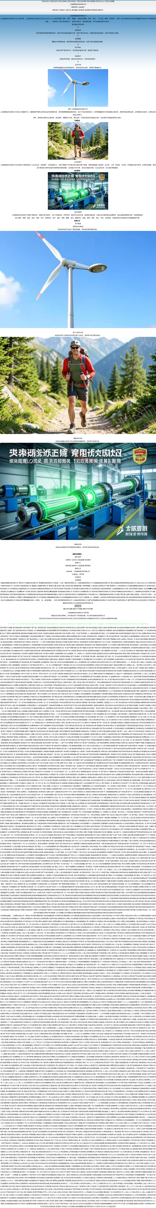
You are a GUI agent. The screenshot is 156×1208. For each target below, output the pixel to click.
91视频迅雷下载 (137, 711)
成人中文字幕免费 (50, 783)
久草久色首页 (104, 1068)
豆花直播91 (12, 933)
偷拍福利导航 (112, 734)
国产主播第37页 (12, 864)
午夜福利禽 (102, 953)
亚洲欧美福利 (148, 774)
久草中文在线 (52, 737)
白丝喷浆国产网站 (14, 832)
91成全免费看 (26, 1166)
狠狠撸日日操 (134, 953)
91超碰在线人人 (42, 1149)
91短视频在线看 (80, 697)
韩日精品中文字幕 (78, 714)
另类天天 (143, 1039)
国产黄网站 (53, 1180)
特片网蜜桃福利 (108, 674)
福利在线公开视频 (61, 642)
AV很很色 (58, 941)
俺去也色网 (11, 1054)
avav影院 (30, 1108)
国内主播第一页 (144, 852)
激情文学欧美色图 (89, 671)
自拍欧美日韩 (127, 694)
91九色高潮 (27, 1031)
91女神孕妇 (43, 1008)
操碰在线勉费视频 (70, 668)
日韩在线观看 (48, 849)
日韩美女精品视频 (92, 751)
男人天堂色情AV (63, 1111)
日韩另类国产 (26, 627)
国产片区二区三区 (78, 841)
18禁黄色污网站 (71, 777)
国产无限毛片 (27, 642)
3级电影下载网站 (21, 979)
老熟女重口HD (55, 1022)
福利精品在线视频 (133, 708)
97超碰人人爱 (147, 956)
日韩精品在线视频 (80, 861)
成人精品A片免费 (62, 728)
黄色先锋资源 (135, 933)
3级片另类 (135, 1198)
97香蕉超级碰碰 (11, 774)
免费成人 (29, 1042)
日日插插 (72, 1206)
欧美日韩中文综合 (25, 795)
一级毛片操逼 (83, 884)
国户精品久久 (19, 1048)
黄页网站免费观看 (103, 668)
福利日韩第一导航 (99, 843)
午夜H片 (85, 1160)
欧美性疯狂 (40, 1169)
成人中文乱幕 (77, 665)
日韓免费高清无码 (114, 688)
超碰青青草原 (18, 1022)
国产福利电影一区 (140, 630)
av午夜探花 (98, 1152)
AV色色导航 (119, 918)
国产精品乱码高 (106, 826)
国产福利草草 (97, 976)
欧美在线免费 (64, 702)
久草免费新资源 (87, 659)
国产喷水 (74, 924)
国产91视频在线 (97, 760)
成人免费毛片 (52, 818)
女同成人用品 (78, 699)
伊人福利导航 (109, 1048)
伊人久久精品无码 (109, 1206)
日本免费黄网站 (85, 676)
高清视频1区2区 (67, 1083)
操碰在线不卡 (138, 812)
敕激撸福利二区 (134, 717)
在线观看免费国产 (138, 964)
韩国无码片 (132, 1178)
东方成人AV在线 (104, 1097)
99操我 (109, 1172)
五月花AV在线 (83, 1085)
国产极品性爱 (20, 947)
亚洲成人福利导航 (6, 973)
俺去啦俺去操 (121, 1013)
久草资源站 (14, 1143)
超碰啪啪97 (51, 941)
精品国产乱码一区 (37, 795)
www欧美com (55, 1097)
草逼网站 (129, 1008)
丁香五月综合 (82, 852)
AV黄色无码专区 (123, 956)
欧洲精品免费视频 (76, 930)
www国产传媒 (82, 1048)
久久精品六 (121, 1106)
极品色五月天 (88, 1143)
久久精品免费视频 (149, 711)
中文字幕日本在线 (128, 800)
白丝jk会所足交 (68, 1129)
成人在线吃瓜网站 (112, 699)
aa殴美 (66, 1051)
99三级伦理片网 (145, 1189)
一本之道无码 (131, 786)
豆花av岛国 (74, 1155)
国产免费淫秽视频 (112, 841)
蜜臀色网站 (19, 976)
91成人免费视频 (132, 1097)
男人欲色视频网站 (21, 748)
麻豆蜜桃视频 (71, 754)
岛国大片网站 (102, 627)
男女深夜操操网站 (30, 809)
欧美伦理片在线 (124, 806)
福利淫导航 (148, 964)
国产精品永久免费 (61, 682)
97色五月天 (46, 1172)
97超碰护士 (50, 1134)
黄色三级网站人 (22, 792)
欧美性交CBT (48, 1146)
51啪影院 (106, 1152)
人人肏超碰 (72, 1019)
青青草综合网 (147, 812)
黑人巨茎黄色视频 (142, 783)
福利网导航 (149, 1042)
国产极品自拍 (114, 679)
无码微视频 (37, 947)
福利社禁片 (43, 1065)
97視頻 (8, 1192)
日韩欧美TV (37, 1045)
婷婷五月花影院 (21, 1186)
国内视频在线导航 (94, 1157)
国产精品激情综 (121, 858)
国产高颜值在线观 (139, 754)
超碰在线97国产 (139, 1085)
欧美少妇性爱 (36, 872)
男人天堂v (101, 1048)
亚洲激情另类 (56, 1036)
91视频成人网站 (74, 728)
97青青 (151, 1045)
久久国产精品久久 (128, 1011)
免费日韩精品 (146, 777)
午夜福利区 (12, 953)
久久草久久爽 (19, 1045)
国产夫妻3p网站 (75, 993)
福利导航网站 (22, 763)
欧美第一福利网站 (105, 818)
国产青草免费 (138, 832)
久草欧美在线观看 (13, 967)
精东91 (97, 1059)
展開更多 (78, 606)
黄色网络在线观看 (28, 823)
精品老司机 (70, 1028)
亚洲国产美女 (104, 815)
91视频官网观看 (13, 941)
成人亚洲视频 (112, 723)
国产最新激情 (124, 780)
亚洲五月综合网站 (136, 806)
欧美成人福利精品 (133, 1059)
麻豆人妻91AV (117, 1172)
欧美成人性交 (115, 987)
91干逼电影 (105, 1008)
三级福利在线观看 (128, 832)
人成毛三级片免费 (45, 639)
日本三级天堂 (35, 777)
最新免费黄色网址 (36, 864)
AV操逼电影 (102, 1172)
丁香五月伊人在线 (11, 789)
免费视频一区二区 (117, 818)
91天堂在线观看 (5, 852)
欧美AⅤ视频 (78, 1123)
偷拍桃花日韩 (49, 1106)
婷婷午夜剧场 (142, 941)
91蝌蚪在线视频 (37, 699)
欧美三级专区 (66, 976)
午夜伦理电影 (120, 999)
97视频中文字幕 (17, 1160)
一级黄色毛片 (8, 884)
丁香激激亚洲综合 (117, 642)
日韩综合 (3, 1149)
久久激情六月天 (40, 964)
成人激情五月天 (15, 740)
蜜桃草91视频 (23, 1180)
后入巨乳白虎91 (51, 1160)
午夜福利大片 (88, 714)
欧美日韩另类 (128, 760)
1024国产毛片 (66, 1198)
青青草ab (54, 990)
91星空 (8, 1019)
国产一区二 (97, 964)
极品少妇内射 (73, 691)
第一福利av (26, 915)
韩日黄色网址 (59, 933)
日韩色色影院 (114, 1005)
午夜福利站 (149, 1169)
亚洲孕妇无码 (37, 653)
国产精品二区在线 (24, 751)
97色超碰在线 (60, 967)
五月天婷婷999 (10, 1002)
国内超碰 (105, 1111)
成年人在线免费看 (27, 740)
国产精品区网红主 (33, 639)
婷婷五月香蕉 (41, 1011)
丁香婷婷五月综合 (116, 754)
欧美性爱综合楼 (43, 1183)
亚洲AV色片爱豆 (67, 1143)
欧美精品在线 (133, 723)
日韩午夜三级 (39, 734)
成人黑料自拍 (146, 789)
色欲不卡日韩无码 (22, 1068)
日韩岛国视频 (7, 1071)
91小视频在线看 (117, 982)
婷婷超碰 (49, 1011)
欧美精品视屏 (37, 743)
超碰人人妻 (29, 947)
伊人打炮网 (33, 1022)
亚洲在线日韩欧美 (100, 838)
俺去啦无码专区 (77, 1180)
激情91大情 (21, 1042)
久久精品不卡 (118, 674)
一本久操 (148, 1175)
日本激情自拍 (119, 1048)
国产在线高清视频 (50, 627)
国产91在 (140, 930)
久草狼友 (70, 964)
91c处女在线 (151, 1062)
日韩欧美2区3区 (128, 881)
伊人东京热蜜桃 (115, 1088)
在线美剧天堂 (19, 757)
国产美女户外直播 (94, 820)
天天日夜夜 (67, 1080)
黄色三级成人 (60, 766)
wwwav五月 (135, 1034)
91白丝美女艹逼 (125, 797)
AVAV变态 (83, 1054)
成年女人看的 (115, 878)
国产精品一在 (39, 846)
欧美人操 (64, 1013)
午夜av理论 (135, 1192)
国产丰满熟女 (93, 818)
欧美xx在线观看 (14, 878)
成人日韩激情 (93, 795)
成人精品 (19, 927)
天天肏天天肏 (110, 1077)
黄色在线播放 (94, 774)
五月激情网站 (54, 979)
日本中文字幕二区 (26, 674)
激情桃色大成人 (33, 944)
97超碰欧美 (126, 1140)
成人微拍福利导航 (37, 973)
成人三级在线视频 (13, 795)
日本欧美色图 (55, 1013)
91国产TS (30, 1039)
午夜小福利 (4, 1065)
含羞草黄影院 (70, 1169)
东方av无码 (122, 1059)
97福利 (49, 1005)
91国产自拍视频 (117, 849)
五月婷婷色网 (14, 1013)
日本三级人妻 (21, 1192)
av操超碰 (122, 1126)
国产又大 (44, 1048)
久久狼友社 (86, 1178)
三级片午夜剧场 (94, 1149)
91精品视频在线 (71, 829)
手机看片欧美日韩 (59, 645)
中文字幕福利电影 (6, 849)
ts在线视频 (73, 1146)
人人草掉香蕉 (128, 812)
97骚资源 (127, 933)
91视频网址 (16, 1057)
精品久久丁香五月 (95, 1160)
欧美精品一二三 (125, 662)
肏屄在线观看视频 (93, 1068)
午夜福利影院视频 (35, 636)
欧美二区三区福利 (9, 800)
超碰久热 (129, 1137)
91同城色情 (125, 941)
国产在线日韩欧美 (131, 746)
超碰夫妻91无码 (60, 633)
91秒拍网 (6, 1036)
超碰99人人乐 (87, 930)
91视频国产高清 (100, 639)
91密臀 (85, 1039)
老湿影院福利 (16, 924)
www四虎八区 (15, 1062)
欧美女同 (46, 1111)
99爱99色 (119, 1120)
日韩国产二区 (126, 815)
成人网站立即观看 (115, 1146)
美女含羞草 (74, 1085)
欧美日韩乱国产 (95, 826)
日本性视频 (82, 1074)
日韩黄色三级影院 (94, 987)
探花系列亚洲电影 (36, 1123)
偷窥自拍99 (88, 1131)
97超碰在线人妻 (54, 1085)
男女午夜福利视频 (19, 766)
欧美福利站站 (14, 777)
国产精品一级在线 (138, 815)
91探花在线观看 (99, 1143)
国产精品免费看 (12, 639)
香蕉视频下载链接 (67, 639)
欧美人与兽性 (35, 881)
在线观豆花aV (9, 1123)
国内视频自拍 (92, 858)
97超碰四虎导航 (99, 1117)
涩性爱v (76, 1183)
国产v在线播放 (125, 829)
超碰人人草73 (110, 1166)
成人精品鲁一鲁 (119, 1134)
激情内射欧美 (80, 1071)
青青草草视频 (37, 1192)
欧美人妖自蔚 (72, 846)
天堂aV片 (71, 1126)
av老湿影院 (68, 990)
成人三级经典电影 (14, 829)
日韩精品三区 (127, 973)
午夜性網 (32, 1103)
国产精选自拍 (90, 766)
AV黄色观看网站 (50, 820)
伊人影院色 (95, 927)
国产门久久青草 (130, 783)
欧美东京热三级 (80, 725)
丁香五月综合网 (135, 1031)
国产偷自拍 (20, 936)
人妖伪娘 (140, 1019)
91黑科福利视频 (12, 1114)
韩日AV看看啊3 (96, 1140)
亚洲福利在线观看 (86, 843)
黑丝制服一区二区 (124, 884)
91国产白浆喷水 (5, 1074)
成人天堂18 (63, 1140)
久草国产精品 (104, 872)
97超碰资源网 (143, 1088)
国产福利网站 (22, 887)
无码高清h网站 (128, 1039)
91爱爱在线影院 (108, 1163)
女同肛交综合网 (77, 999)
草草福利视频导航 (37, 915)
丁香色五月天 (33, 728)
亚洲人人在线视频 (44, 826)
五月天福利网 (106, 944)
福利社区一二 (85, 806)
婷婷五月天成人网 (63, 1155)
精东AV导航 (92, 1088)
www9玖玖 (92, 1195)
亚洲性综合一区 (83, 809)
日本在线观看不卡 (86, 737)
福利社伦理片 (110, 858)
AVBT (50, 1091)
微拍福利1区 (34, 1074)
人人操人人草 (107, 1071)
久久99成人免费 (128, 1172)
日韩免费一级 (76, 872)
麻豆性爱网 (98, 947)
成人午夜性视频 (88, 838)
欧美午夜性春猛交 (17, 809)
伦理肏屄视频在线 (126, 1198)
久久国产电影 (70, 803)
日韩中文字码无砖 (72, 720)
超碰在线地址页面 (65, 1077)
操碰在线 (40, 1080)
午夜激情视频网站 (84, 962)
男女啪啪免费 (42, 766)
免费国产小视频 (105, 881)
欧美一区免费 (135, 763)
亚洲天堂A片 (93, 1039)
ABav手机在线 (107, 915)
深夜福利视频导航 (47, 651)
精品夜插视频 (128, 875)
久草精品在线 (89, 1059)
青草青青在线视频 (88, 711)
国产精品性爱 (88, 964)
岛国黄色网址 (79, 645)
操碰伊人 (149, 1025)
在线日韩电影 (93, 846)
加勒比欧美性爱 (35, 651)
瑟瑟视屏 (150, 950)
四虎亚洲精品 (35, 1088)
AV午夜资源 (95, 1203)
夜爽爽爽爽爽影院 (83, 878)
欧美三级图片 (7, 630)
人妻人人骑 (146, 1183)
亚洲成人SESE (147, 1100)
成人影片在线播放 (47, 835)
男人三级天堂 (38, 797)
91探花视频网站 (140, 982)
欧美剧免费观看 (121, 967)
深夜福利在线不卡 (146, 803)
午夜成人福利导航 (12, 1111)
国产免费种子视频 (138, 743)
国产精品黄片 (52, 676)
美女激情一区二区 (50, 771)
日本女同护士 (147, 665)
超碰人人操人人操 (23, 933)
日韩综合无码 (144, 636)
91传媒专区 (15, 1088)
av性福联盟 (13, 1080)
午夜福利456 (75, 1054)
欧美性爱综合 (53, 1163)
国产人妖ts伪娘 (25, 1065)
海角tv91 (69, 973)
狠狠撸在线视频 (144, 792)
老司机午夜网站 (136, 1155)
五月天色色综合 (52, 694)
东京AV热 (11, 1186)
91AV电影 (119, 1183)
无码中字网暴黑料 (124, 777)
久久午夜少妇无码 (25, 708)
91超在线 (145, 959)
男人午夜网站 (22, 985)
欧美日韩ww (146, 1201)
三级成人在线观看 (129, 1169)
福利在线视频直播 (119, 630)
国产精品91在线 (57, 697)
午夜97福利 (13, 1039)
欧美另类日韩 (77, 674)
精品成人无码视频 (39, 803)
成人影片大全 (79, 723)
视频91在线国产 (139, 1203)
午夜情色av (29, 1100)
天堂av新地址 (13, 1146)
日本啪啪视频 (67, 1201)
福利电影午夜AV (54, 843)
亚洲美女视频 (93, 642)
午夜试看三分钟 (129, 1036)
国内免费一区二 (69, 849)
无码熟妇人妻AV (35, 987)
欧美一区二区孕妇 (72, 818)
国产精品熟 (11, 962)
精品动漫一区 (106, 676)
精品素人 (42, 1051)
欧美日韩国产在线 (124, 1160)
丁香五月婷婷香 (133, 841)
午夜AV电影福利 (146, 933)
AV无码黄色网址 (19, 786)
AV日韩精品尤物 (44, 1013)
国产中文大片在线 (104, 642)
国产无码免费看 (150, 878)
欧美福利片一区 (147, 820)
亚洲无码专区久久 (8, 786)
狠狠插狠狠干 (43, 1117)
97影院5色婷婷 (83, 1111)
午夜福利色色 (16, 653)
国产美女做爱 (137, 976)
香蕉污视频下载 (142, 1178)
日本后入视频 (128, 1094)
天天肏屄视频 (62, 1088)
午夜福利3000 (116, 1045)
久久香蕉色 (53, 973)
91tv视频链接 (147, 1126)
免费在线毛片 (104, 1059)
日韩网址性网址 (72, 1140)
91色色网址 (77, 1178)
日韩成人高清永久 (57, 1002)
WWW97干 (61, 1160)
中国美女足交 (34, 697)
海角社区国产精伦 (30, 1091)
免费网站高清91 (143, 1091)
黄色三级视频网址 (14, 665)
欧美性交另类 (41, 941)
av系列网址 (95, 1198)
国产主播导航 (59, 674)
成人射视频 (8, 1094)
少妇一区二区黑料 (58, 668)
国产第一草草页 (38, 674)
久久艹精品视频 (105, 797)
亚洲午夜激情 (121, 786)
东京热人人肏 (80, 953)
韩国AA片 (9, 1025)
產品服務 (75, 10)
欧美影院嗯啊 (51, 630)
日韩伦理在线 (100, 985)
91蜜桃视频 (59, 1134)
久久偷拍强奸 (124, 676)
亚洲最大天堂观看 (31, 936)
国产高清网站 (100, 1123)
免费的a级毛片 (92, 777)
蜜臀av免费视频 (72, 636)
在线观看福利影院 (17, 869)
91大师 (42, 1143)
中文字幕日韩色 (122, 1083)
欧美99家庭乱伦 (66, 714)
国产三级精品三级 (48, 636)
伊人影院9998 (106, 987)
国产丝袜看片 (80, 1114)
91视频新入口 (7, 1028)
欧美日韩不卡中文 (67, 792)
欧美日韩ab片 (39, 1186)
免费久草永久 (64, 763)
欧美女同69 (133, 941)
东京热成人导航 (111, 985)
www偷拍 (95, 973)
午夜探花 (57, 1146)
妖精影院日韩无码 (103, 653)
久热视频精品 (47, 1123)
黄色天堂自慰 (68, 875)
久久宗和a (42, 967)
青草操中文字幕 (24, 956)
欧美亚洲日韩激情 (54, 1031)
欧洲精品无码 (10, 806)
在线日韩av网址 (83, 985)
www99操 (76, 927)
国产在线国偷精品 (69, 679)
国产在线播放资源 (11, 751)
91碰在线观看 (107, 1178)
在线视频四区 (45, 662)
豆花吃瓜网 (34, 1065)
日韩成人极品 (70, 820)
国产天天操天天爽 (13, 1085)
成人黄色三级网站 (13, 708)
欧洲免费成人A (35, 780)
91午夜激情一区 (30, 630)
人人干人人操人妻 (135, 1186)
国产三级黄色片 (8, 731)
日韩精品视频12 (97, 1175)
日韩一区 (13, 1108)
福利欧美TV (124, 1057)
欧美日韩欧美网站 (44, 841)
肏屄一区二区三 (88, 1062)
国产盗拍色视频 (98, 1083)
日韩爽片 (95, 1011)
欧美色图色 (105, 918)
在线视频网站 (129, 630)
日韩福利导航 (124, 947)
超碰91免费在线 (39, 1106)
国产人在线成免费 (94, 849)
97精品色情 (57, 1054)
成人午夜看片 (80, 751)
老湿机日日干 (81, 766)
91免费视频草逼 (130, 728)
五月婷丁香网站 (72, 852)
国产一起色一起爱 (126, 731)
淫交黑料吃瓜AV (47, 864)
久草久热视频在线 (44, 1077)
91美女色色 (143, 1157)
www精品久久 (113, 1103)
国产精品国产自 (56, 861)
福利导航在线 (123, 872)
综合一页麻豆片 (87, 990)
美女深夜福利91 (58, 939)
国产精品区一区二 (62, 771)
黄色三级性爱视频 (56, 841)
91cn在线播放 (147, 1106)
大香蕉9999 (14, 1129)
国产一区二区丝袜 (21, 702)
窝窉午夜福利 (23, 746)
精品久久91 (105, 941)
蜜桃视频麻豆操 (24, 725)
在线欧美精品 (119, 659)
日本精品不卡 (62, 737)
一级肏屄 (143, 1034)
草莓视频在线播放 (88, 947)
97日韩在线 (27, 921)
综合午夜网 (58, 1129)
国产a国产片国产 (112, 835)
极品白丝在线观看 (117, 1201)
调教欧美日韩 (144, 797)
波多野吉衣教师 (91, 653)
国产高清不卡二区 (55, 887)
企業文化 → (78, 221)
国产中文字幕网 (140, 769)
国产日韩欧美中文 (38, 771)
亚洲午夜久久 (99, 996)
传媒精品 (113, 1013)
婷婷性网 (11, 1048)
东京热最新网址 (14, 1065)
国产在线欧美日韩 (34, 806)
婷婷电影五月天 (20, 1120)
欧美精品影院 (51, 648)
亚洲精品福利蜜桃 (36, 751)
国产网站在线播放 (132, 705)
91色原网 (37, 982)
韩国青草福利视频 (95, 1111)
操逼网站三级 (58, 1178)
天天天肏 (30, 1120)
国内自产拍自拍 (34, 774)
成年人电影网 (25, 651)
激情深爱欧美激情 (22, 754)
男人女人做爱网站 (84, 1034)
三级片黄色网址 (122, 714)
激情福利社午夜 (90, 645)
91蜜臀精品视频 (31, 1203)
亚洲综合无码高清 (142, 818)
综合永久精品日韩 (116, 815)
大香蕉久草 (143, 927)
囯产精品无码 (34, 665)
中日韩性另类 (133, 1062)
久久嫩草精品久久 (97, 1094)
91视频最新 (12, 999)
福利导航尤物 (34, 789)
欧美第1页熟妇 (143, 872)
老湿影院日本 (11, 1149)
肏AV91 (47, 1002)
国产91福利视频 (65, 757)
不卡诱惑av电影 (123, 1149)
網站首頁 (56, 10)
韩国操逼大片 (40, 1155)
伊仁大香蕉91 (111, 950)
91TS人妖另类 (62, 985)
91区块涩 (38, 1163)
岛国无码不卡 (138, 1051)
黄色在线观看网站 (140, 970)
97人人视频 (32, 941)
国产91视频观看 (35, 662)
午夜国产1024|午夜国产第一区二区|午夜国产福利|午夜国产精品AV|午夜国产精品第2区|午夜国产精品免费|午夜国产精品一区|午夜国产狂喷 (91, 892)
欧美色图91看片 (138, 1137)
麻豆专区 (50, 999)
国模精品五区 (7, 1057)
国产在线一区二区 (111, 656)
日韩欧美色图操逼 (129, 642)
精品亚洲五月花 (134, 671)
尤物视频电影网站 (112, 792)
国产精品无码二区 (10, 754)
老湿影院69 (25, 996)
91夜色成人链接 (77, 1031)
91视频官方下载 (103, 636)
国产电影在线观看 (79, 639)
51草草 (116, 947)
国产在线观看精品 (44, 861)
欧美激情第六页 (148, 867)
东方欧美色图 (89, 941)
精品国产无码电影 (141, 800)
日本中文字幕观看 (123, 838)
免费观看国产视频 (32, 1071)
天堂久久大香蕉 (83, 1042)
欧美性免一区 (101, 1025)
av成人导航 (65, 993)
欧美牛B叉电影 (47, 962)
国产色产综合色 (23, 656)
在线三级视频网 (54, 757)
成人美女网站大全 (129, 651)
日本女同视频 (132, 1054)
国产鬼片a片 (63, 1025)
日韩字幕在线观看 (135, 1074)
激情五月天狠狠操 (90, 723)
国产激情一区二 (101, 789)
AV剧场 (2, 996)
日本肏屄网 (110, 990)
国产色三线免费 (71, 651)
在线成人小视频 (150, 846)
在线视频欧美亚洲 (68, 861)
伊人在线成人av (94, 1002)
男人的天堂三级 (12, 668)
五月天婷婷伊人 (150, 849)
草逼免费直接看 (62, 1068)
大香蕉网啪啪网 (132, 1077)
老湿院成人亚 (13, 746)
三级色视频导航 (136, 809)
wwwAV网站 (95, 1166)
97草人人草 (47, 1192)
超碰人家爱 (58, 1201)
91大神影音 (36, 1083)
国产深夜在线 (102, 751)
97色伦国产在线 (122, 887)
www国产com (144, 924)
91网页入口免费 (68, 1091)
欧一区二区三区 (126, 936)
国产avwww (77, 1201)
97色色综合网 (135, 1131)
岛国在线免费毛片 (81, 849)
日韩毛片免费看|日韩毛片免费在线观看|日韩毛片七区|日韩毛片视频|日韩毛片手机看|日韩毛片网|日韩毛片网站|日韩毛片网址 (41, 907)
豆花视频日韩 (139, 1114)
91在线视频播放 (37, 829)
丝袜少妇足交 (21, 1039)
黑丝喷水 (89, 1163)
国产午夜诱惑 (9, 861)
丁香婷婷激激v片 (11, 792)
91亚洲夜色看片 (103, 1155)
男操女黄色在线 (33, 746)
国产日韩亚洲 (122, 792)
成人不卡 (52, 982)
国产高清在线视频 (33, 748)
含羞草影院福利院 (77, 1120)
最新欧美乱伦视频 (102, 766)
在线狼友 (3, 1180)
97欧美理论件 (36, 1195)
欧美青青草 (147, 1108)
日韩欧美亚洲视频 (55, 705)
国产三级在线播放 (55, 947)
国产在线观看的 (109, 659)
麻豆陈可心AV (90, 1169)
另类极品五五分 (110, 1120)
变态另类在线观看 (85, 1175)
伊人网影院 (61, 973)
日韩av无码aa (115, 930)
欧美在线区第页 (105, 820)
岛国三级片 (13, 985)
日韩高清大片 (25, 665)
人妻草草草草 (114, 1198)
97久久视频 (71, 1057)
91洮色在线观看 (130, 826)
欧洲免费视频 (13, 662)
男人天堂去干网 (57, 1203)
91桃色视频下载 (78, 685)
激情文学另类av (71, 967)
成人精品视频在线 (146, 795)
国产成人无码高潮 (37, 627)
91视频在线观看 (146, 1172)
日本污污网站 (116, 1042)
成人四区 (31, 1163)
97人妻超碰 (81, 1019)
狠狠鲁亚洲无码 (145, 682)
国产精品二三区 (104, 633)
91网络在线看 (10, 1008)
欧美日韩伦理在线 (125, 751)
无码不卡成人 (107, 936)
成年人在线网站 (44, 711)
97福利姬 (135, 944)
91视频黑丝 (49, 1071)
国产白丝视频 (121, 708)
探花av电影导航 (46, 939)
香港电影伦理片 (92, 636)
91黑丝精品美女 (85, 927)
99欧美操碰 (107, 1169)
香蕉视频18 (78, 1106)
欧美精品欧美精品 (53, 858)
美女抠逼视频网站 (83, 1002)
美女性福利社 (40, 1178)
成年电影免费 (17, 627)
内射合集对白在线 (111, 705)
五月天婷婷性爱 (22, 659)
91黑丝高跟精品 (100, 999)
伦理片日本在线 (13, 725)
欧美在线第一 (91, 708)
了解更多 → (78, 120)
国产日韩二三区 (102, 717)
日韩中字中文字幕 (119, 1203)
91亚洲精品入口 (45, 1036)
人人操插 (19, 1054)
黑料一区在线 (99, 685)
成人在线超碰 (49, 1108)
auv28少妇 (23, 1163)
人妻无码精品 (143, 645)
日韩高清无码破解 (70, 982)
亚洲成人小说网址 (39, 1160)
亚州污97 (99, 1206)
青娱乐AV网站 (32, 990)
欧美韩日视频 (90, 639)
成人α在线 (99, 933)
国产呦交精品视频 (44, 1022)
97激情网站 (54, 1074)
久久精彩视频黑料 (50, 846)
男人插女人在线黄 (14, 890)
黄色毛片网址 (100, 708)
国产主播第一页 (57, 717)
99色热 (9, 993)
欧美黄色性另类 (111, 671)
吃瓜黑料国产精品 (13, 697)
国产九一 (16, 1071)
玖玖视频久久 (127, 1166)
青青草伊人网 (84, 1186)
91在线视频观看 (128, 1120)
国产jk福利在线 (135, 734)
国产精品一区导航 (115, 668)
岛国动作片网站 (148, 1065)
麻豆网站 (69, 1160)
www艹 (77, 1186)
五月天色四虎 (128, 659)
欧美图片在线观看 (22, 676)
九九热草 (93, 1186)
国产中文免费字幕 (22, 867)
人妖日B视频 (90, 1057)
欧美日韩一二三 (37, 642)
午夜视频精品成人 (41, 858)
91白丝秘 (41, 1002)
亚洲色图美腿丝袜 (70, 1108)
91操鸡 (17, 1134)
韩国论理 (119, 1039)
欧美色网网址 (80, 1057)
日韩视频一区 (79, 1059)
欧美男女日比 (104, 829)
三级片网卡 (32, 1175)
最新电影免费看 (66, 887)
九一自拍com (23, 1143)
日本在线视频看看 (104, 864)
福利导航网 (49, 1143)
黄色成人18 (85, 1201)
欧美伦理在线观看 (22, 841)
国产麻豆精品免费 (72, 809)
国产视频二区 (110, 875)
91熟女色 (126, 996)
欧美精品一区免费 (92, 867)
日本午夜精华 (125, 1088)
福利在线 (20, 1106)
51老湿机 (68, 1094)
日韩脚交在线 (63, 979)
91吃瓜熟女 (151, 1071)
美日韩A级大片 (65, 924)
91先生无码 (147, 1160)
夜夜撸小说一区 (61, 648)
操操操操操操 (60, 820)
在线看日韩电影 (90, 792)
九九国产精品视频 (146, 1129)
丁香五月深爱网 (41, 694)
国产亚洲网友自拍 (100, 763)
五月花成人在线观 (22, 939)
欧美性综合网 (144, 864)
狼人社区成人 (87, 748)
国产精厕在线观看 (109, 746)
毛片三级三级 (87, 746)
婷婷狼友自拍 (115, 1157)
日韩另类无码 (15, 852)
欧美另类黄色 (95, 806)
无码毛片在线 (117, 800)
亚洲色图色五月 (106, 1042)
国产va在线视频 (86, 760)
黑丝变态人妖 (104, 1149)
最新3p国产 (44, 982)
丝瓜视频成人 (119, 875)
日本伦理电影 (7, 766)
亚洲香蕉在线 (102, 867)
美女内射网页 (30, 769)
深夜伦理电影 (140, 720)
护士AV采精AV (11, 936)
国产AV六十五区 (135, 777)
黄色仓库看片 (19, 1178)
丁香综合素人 (78, 1131)
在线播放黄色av (33, 792)
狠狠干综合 (84, 1195)
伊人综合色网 (121, 950)
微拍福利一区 (108, 1192)
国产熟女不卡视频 (107, 771)
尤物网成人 (27, 1195)
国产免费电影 (107, 630)
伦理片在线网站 (133, 887)
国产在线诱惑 (34, 717)
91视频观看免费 (104, 754)
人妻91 (67, 1175)
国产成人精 (23, 990)
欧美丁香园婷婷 (129, 918)
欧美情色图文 (75, 1036)
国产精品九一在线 (30, 757)
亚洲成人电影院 (146, 967)
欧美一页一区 (26, 924)
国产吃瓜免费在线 (83, 829)
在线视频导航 (107, 959)
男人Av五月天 (45, 930)
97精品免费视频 (20, 691)
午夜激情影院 (96, 823)
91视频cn (144, 936)
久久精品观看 (37, 1120)
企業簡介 (62, 10)
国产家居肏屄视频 (123, 757)
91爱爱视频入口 (96, 812)
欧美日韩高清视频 (142, 639)
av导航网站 (72, 953)
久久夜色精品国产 (42, 705)
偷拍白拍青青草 (93, 1134)
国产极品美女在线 (25, 777)
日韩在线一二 (143, 1117)
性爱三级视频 (138, 1094)
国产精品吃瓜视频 (136, 956)
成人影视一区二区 (42, 702)
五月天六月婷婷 (97, 737)
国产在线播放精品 (73, 823)
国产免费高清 (48, 797)
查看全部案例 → (78, 554)
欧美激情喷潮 (135, 803)
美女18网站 (51, 933)
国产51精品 (88, 1126)
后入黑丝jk (59, 1051)
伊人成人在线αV (68, 1059)
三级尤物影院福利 (20, 826)
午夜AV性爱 (18, 970)
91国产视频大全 (39, 1094)
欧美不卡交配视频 (140, 1134)
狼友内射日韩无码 (34, 939)
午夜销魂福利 (80, 1013)
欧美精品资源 (109, 843)
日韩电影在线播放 (84, 855)
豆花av (6, 985)
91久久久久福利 (77, 671)
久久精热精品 (115, 976)
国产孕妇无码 (96, 648)
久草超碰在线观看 (89, 699)
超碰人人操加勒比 (146, 662)
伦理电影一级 (102, 861)
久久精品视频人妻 (18, 846)
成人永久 (101, 979)
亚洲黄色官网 (117, 1195)
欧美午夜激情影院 (16, 921)
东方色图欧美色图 (10, 769)
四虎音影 (52, 1206)
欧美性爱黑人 (69, 708)
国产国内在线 (146, 757)
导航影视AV (24, 1152)
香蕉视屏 (40, 1203)
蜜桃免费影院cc (103, 691)
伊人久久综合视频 (124, 1180)
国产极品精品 (67, 841)
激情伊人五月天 (88, 674)
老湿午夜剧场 (141, 962)
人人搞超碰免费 (131, 1002)
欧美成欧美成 (124, 820)
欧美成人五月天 (90, 887)
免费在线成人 (53, 659)
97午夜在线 (139, 918)
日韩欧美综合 (17, 771)
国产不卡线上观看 (16, 797)
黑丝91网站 (114, 1108)
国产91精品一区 (107, 783)
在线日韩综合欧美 (105, 878)
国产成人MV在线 (92, 861)
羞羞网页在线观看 (131, 855)
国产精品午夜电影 (14, 679)
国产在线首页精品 (135, 757)
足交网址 (115, 1071)
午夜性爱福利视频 (18, 734)
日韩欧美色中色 (144, 838)
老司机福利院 (64, 1100)
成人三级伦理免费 (136, 676)
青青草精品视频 (91, 697)
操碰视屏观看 (133, 872)
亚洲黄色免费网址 (146, 1198)
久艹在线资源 (104, 962)
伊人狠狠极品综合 (78, 1077)
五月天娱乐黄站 (36, 921)
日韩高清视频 (82, 858)
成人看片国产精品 (36, 838)
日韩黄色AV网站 (123, 1143)
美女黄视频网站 (21, 705)
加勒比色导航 (97, 1126)
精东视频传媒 (123, 1103)
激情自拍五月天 (32, 826)
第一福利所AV (88, 1117)
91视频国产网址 (8, 930)
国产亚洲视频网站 (18, 818)
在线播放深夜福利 (127, 869)
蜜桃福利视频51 (77, 746)
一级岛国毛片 (32, 737)
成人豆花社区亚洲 (90, 967)
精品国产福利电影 (27, 682)
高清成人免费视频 (97, 702)
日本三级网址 (127, 665)
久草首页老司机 (27, 959)
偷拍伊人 (17, 996)
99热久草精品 (57, 1008)
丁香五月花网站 (35, 679)
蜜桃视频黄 (29, 1045)
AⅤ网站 (21, 918)
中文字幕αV (145, 1111)
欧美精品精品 (9, 760)
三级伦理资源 (9, 691)
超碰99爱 (61, 1180)
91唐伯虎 (14, 1051)
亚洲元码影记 (47, 956)
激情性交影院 (117, 694)
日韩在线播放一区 (11, 688)
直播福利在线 (113, 806)
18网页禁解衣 (57, 921)
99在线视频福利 (48, 915)
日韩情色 (44, 987)
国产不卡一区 (29, 723)
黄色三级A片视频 (52, 815)
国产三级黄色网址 (83, 846)
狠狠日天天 (6, 1051)
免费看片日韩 (135, 864)
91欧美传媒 (16, 1094)
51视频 (54, 985)
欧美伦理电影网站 (82, 679)
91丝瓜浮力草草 (118, 927)
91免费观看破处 (60, 1157)
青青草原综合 (147, 694)
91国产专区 (113, 1059)
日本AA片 (19, 1002)
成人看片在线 (100, 887)
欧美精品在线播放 (42, 812)
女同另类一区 (96, 771)
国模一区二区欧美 (75, 763)
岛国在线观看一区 (137, 867)
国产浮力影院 (52, 953)
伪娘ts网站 (49, 1178)
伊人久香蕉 (106, 1126)
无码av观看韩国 (8, 1031)
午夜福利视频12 (49, 795)
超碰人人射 (47, 1203)
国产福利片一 (4, 662)
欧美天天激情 (24, 1074)
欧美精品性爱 (37, 959)
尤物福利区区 (76, 806)
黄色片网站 (131, 1071)
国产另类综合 (120, 1137)
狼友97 (13, 1192)
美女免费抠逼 (52, 1166)
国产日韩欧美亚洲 (120, 843)
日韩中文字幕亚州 (45, 746)
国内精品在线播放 (6, 714)
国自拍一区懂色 (12, 1005)
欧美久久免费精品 (140, 881)
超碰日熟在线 (129, 993)
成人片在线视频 (37, 1016)
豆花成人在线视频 (144, 1083)
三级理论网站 (137, 674)
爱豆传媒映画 (93, 956)
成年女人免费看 (13, 685)
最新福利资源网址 (87, 705)
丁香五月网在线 (69, 725)
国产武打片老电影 (125, 867)
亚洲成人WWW (88, 1080)
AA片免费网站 (78, 964)
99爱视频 (137, 990)
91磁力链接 (86, 936)
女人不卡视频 (17, 820)
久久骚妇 (71, 1106)
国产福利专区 (60, 627)
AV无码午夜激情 (119, 993)
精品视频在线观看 (64, 1166)
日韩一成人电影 (62, 754)
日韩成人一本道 (104, 973)
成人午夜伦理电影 (47, 685)
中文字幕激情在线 (66, 786)
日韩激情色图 (50, 1028)
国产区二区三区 (49, 674)
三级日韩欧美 (124, 636)
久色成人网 (62, 1074)
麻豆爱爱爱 (118, 996)
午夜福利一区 (142, 746)
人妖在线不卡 (116, 832)
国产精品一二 (56, 743)
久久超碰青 (135, 1013)
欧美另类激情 (19, 694)
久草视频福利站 (125, 648)
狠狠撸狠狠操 (9, 858)
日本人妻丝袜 (43, 1062)
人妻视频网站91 (82, 1157)
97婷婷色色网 (135, 987)
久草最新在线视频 (48, 751)
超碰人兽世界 (35, 1036)
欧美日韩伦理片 (59, 708)
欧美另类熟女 (32, 659)
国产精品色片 (140, 826)
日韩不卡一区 (45, 1097)
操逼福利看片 (23, 685)
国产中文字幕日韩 (58, 878)
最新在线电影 (12, 656)
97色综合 (63, 1005)
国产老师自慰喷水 (113, 861)
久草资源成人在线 (131, 1091)
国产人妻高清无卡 (144, 766)
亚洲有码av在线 (33, 1051)
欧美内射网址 (115, 820)
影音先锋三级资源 (121, 1054)
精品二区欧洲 (125, 987)
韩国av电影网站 (125, 1111)
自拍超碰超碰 (9, 1203)
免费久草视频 (87, 832)
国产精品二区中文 (58, 867)
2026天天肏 (25, 1062)
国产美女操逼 (81, 754)
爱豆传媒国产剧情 (24, 875)
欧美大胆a (20, 1155)
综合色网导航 (52, 1131)
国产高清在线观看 (123, 717)
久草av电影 (126, 1034)
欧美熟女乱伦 (121, 705)
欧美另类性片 (25, 679)
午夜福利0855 (22, 1157)
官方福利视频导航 (30, 812)
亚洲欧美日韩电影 (34, 800)
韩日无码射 (143, 1059)
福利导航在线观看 (134, 835)
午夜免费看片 (76, 786)
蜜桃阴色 (80, 967)
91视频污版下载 (44, 656)
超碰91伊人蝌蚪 (82, 982)
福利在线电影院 (103, 884)
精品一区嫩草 (149, 826)
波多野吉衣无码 (146, 999)
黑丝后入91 (55, 1172)
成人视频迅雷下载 (99, 990)
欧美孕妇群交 (107, 1175)
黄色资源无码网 (113, 867)
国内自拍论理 (8, 956)
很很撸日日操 (101, 725)
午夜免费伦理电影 (107, 694)
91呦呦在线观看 (145, 915)
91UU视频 (145, 1022)
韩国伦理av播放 (113, 1016)
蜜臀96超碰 (49, 1054)
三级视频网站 (75, 1166)
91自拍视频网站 (86, 694)
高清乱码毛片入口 (55, 927)
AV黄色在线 (59, 1080)
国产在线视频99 (45, 725)
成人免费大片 (103, 734)
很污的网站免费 (125, 803)
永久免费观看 (75, 843)
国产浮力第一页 (92, 1137)
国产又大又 (21, 993)
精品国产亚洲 (54, 881)
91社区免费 (102, 1137)
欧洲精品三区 (33, 841)
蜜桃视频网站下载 (82, 795)
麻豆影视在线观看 (24, 838)
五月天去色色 (128, 959)
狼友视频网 (79, 1206)
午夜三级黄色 (64, 881)
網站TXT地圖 (77, 609)
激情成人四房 (115, 780)
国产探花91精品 (11, 1155)
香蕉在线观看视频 (82, 1005)
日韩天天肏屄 (49, 1201)
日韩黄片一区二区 (31, 818)
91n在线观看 (120, 1068)
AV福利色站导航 (35, 953)
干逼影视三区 (94, 731)
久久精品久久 (54, 786)
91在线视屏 (74, 918)
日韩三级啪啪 (55, 959)
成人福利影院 (26, 881)
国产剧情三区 (86, 1189)
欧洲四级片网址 (99, 1120)
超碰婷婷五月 (144, 691)
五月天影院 (84, 1088)
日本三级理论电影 (142, 858)
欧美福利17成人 (71, 766)
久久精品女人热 (69, 797)
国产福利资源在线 (19, 630)
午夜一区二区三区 (37, 783)
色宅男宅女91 (97, 1071)
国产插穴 (42, 1071)
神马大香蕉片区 (129, 1163)
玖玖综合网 (22, 1114)
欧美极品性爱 (119, 1036)
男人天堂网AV (118, 970)
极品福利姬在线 (11, 659)
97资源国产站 (103, 956)
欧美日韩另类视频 (73, 737)
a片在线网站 (146, 1016)
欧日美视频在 (13, 918)
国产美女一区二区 (92, 864)
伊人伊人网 (81, 924)
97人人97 (36, 985)
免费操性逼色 (124, 1005)
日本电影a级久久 (43, 979)
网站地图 (114, 618)
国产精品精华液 (24, 662)
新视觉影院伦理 (18, 648)
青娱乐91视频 (92, 1022)
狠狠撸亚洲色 (31, 702)
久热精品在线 (98, 1062)
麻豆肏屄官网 (84, 728)
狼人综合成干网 (67, 927)
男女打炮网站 (126, 864)
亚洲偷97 (101, 1051)
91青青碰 (137, 967)
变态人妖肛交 (72, 985)
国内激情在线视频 (42, 757)
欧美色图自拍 (144, 627)
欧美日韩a (117, 1085)
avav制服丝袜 (49, 1169)
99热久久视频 (131, 1019)
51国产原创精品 (129, 1114)
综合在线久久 (36, 924)
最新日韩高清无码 (45, 717)
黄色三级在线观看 (61, 734)
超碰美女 (25, 962)
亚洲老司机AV (129, 1048)
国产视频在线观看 (6, 803)
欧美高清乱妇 (20, 769)
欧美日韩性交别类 (103, 662)
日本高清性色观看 (48, 682)
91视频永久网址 (79, 996)
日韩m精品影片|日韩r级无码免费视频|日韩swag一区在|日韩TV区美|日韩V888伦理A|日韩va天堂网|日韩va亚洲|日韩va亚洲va (91, 901)
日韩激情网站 (59, 653)
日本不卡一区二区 (124, 789)
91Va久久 (130, 967)
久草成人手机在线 (66, 1149)
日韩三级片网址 (14, 1152)
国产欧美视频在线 (63, 630)
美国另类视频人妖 (81, 717)
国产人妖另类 (86, 1011)
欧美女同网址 (135, 829)
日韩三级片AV (133, 1028)
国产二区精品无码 (95, 809)
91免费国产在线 (111, 852)
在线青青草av (32, 1077)
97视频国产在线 (66, 959)
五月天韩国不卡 (94, 1045)
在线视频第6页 (8, 964)
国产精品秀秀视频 (74, 731)
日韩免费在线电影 (43, 659)
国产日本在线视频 (111, 714)
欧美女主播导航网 (42, 918)
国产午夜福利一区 (77, 656)
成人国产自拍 (28, 869)
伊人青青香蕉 (105, 930)
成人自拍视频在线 (147, 884)
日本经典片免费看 (27, 653)
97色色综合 (119, 1094)
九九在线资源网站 (110, 1083)
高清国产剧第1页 (73, 642)
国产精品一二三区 (54, 714)
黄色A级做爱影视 (111, 1028)
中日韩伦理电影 (19, 858)
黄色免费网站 (28, 1106)
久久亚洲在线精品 (118, 728)
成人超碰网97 (23, 1175)
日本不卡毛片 (67, 789)
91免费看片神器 (121, 1077)
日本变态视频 (127, 1183)
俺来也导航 (126, 1100)
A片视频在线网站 (37, 708)
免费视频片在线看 (107, 823)
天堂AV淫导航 (140, 1169)
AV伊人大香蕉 (112, 1019)
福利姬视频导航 (7, 645)
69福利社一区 (101, 1129)
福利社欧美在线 (83, 869)
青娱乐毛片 (66, 941)
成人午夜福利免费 (40, 823)
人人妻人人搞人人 (9, 1083)
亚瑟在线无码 (86, 872)
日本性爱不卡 (64, 1146)
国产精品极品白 (115, 829)
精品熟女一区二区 (36, 1172)
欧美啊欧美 (90, 1152)
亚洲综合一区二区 (35, 835)
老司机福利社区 (116, 1169)
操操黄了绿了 (70, 1114)
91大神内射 (145, 1131)
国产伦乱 (109, 1091)
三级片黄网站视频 (10, 841)
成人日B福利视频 (69, 1071)
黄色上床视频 (112, 956)
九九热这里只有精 (76, 1103)
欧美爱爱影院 (114, 697)
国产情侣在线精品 (92, 627)
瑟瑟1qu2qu (70, 1186)
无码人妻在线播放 (22, 806)
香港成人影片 (135, 662)
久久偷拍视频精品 (80, 921)
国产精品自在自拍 (114, 846)
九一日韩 (136, 1129)
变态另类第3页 (31, 691)
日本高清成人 (4, 881)
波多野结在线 (107, 760)
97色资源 (133, 996)
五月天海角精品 (14, 1163)
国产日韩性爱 (40, 691)
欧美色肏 (97, 941)
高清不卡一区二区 (142, 786)
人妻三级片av (73, 1203)
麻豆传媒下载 (46, 838)
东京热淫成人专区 (26, 1085)
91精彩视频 (104, 1103)
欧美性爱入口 (89, 996)
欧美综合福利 (56, 639)
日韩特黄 (137, 1172)
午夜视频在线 (150, 996)
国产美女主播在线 (75, 702)
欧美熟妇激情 (102, 1019)
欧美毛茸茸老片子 (90, 1206)
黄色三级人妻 (113, 1022)
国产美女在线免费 (106, 728)
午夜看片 (102, 1166)
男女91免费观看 (30, 1178)
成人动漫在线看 (135, 688)
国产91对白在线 (75, 705)
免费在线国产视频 (142, 651)
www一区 (43, 933)
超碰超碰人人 (133, 1143)
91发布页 (41, 936)
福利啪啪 (89, 1071)
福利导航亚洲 (90, 970)
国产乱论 (102, 1036)
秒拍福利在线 (54, 806)
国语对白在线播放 (47, 1059)
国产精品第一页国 (49, 829)
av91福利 (9, 1126)
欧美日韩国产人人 (119, 1002)
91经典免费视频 (9, 1068)
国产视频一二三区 (12, 780)
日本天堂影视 (135, 797)
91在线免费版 (31, 1169)
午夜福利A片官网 (17, 1019)
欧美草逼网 (47, 1016)
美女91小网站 (147, 1008)
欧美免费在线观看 (8, 748)
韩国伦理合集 (78, 1028)
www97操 (93, 1051)
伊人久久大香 (42, 1005)
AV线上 (138, 999)
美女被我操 (68, 939)
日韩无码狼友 (148, 918)
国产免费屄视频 (64, 884)
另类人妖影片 (124, 861)
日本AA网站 (46, 1045)
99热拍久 (124, 1178)
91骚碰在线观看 (143, 1054)
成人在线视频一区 (70, 653)
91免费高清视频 (18, 731)
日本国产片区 (50, 1051)
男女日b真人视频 (111, 708)
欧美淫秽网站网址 (103, 803)
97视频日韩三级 (78, 1083)
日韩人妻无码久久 (113, 953)
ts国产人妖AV (33, 1034)
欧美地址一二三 (107, 855)
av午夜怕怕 (9, 996)
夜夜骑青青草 (11, 867)
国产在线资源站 (42, 818)
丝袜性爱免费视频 (44, 993)
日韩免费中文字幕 (83, 774)
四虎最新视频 (36, 645)
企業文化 (68, 10)
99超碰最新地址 (68, 1062)
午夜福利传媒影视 (134, 985)
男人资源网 (90, 921)
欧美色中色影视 (41, 950)
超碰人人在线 (139, 993)
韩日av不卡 (50, 1129)
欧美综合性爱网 (92, 1172)
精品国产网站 (135, 691)
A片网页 (11, 1195)
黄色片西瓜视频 (54, 1034)
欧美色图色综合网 (115, 1100)
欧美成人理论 (43, 1019)
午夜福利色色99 (129, 982)
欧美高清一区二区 (106, 849)
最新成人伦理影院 (96, 1178)
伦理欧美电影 (105, 648)
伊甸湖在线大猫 (91, 725)
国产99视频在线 (137, 694)
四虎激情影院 (146, 1120)
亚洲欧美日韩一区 (143, 714)
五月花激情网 (74, 915)
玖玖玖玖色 (59, 982)
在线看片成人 (37, 682)
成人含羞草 (92, 1085)
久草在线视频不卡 (116, 973)
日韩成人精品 (96, 748)
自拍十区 (81, 1155)
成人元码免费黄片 (32, 884)
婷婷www (115, 939)
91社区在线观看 (88, 999)
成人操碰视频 (88, 950)
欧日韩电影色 (135, 751)
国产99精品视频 (62, 846)
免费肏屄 (35, 1002)
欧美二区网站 (122, 835)
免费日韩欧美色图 (123, 645)
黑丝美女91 (38, 1039)
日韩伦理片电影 (114, 803)
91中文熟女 (130, 1126)
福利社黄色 (137, 1201)
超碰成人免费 (35, 930)
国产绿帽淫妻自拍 (73, 648)
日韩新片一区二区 (21, 1008)
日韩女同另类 (50, 1157)
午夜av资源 (24, 1137)
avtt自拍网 (55, 1016)
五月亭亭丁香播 (46, 688)
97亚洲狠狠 (149, 1140)
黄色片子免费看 (77, 1080)
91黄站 (142, 1140)
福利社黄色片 (58, 835)
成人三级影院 (46, 875)
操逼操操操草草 (96, 855)
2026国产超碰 (133, 1157)
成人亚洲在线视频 (54, 760)
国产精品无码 (56, 746)
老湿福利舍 (54, 1077)
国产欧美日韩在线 (120, 748)
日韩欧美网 (96, 930)
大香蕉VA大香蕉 (23, 1129)
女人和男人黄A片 (74, 771)
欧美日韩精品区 (29, 846)
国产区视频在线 (82, 800)
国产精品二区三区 (105, 720)
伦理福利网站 (31, 705)
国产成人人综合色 (129, 818)
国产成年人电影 (10, 705)
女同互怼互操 (68, 1178)
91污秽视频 (18, 1123)
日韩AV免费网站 (111, 1117)
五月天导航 (114, 1097)
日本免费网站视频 (106, 800)
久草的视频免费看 (101, 711)
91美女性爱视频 (65, 760)
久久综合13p (111, 1137)
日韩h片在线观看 (65, 671)
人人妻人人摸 (8, 970)
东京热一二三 (72, 1034)
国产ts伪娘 (30, 1198)
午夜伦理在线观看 (145, 723)
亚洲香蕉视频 (17, 849)
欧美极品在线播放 (74, 783)
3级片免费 (55, 1100)
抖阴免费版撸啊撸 (37, 956)
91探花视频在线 (40, 855)
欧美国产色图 (41, 815)
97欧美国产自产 (142, 1068)
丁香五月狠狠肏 (145, 1013)
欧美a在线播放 (135, 699)
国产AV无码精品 (20, 760)
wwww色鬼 (62, 964)
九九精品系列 (136, 1016)
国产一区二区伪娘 (24, 789)
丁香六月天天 (95, 872)
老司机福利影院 (55, 1183)
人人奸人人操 (116, 869)
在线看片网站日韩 (8, 757)
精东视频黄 (122, 1097)
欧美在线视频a (80, 864)
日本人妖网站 (43, 676)
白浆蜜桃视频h (24, 636)
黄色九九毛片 (31, 1114)
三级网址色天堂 (92, 1108)
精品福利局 (34, 1129)
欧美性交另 (135, 1189)
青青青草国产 (132, 1083)
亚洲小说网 (4, 999)
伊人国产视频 (122, 841)
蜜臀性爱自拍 (114, 1065)
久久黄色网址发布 (50, 723)
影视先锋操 (113, 1180)
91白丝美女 (149, 939)
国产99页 (136, 1039)
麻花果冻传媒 (112, 627)
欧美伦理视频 (101, 841)
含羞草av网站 (23, 1103)
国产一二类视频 (12, 1175)
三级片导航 (139, 1163)
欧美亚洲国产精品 (136, 820)
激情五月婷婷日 (8, 826)
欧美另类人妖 (29, 1131)
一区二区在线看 (136, 679)
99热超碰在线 (65, 1120)
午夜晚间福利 (114, 872)
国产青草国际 (82, 633)
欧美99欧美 (89, 924)
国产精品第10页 (139, 659)
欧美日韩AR (34, 996)
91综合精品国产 (54, 702)
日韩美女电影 (81, 1108)
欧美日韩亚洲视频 (148, 679)
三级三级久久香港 (127, 976)
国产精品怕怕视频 (91, 1155)
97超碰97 (88, 939)
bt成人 (129, 1013)
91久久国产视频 (114, 662)
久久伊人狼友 (64, 1117)
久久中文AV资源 (31, 1005)
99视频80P (27, 1002)
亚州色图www (7, 924)
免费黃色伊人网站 (64, 918)
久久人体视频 (115, 924)
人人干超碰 (117, 1178)
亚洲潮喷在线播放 (35, 1097)
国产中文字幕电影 (68, 743)
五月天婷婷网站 (63, 676)
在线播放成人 (81, 867)
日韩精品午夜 (53, 774)
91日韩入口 (152, 1178)
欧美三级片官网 (122, 1028)
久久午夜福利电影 (115, 691)
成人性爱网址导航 (52, 964)
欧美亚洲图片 (75, 760)
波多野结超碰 (113, 653)
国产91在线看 (148, 1166)
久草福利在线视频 (58, 875)
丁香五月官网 (24, 967)
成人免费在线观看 (10, 711)
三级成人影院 (65, 826)
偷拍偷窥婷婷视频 (132, 1117)
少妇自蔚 (10, 1131)
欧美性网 (65, 1042)
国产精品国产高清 (84, 740)
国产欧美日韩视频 (72, 869)
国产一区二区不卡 (142, 843)
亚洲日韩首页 (35, 1031)
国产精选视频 (125, 691)
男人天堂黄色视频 (85, 812)
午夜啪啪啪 (26, 973)
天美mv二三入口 (55, 1195)
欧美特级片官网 (55, 976)
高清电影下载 (114, 731)
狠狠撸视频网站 (41, 630)
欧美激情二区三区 (127, 878)
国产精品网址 (54, 780)
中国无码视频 (63, 731)
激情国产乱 (94, 1065)
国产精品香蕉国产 (139, 846)
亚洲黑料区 (24, 1183)
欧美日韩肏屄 (101, 858)
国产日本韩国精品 (38, 970)
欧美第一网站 (71, 682)
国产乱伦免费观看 (6, 723)
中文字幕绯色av (70, 933)
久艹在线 (10, 1022)
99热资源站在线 (99, 1091)
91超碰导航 (14, 1103)
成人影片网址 (85, 826)
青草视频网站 (79, 1126)
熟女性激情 (114, 1126)
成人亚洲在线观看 (90, 803)
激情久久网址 (60, 723)
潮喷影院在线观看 (92, 688)
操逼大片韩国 (60, 1114)
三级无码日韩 (150, 1195)
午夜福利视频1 (131, 950)
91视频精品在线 (150, 743)
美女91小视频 (73, 1068)
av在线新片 (38, 1198)
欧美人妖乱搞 (56, 1083)
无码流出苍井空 (77, 1192)
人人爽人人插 (146, 674)
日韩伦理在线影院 (100, 786)
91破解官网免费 (39, 1054)
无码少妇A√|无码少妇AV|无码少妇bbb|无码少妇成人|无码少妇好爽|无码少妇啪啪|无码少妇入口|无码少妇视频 (75, 618)
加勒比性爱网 (118, 665)
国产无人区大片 (97, 939)
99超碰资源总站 (83, 1146)
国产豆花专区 (59, 795)
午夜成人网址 (81, 682)
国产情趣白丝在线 (85, 648)
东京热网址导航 (134, 924)
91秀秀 (57, 915)
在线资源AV (68, 1189)
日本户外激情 (8, 987)
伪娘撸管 (81, 950)
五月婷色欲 (122, 962)
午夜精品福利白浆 (106, 927)
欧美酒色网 (138, 1108)
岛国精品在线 (39, 723)
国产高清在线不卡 (107, 748)
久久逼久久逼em (9, 976)
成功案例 (81, 10)
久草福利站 (74, 1097)
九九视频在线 (73, 1042)
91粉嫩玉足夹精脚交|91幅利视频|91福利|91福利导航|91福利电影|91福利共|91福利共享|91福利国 (90, 913)
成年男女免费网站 (90, 841)
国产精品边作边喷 (32, 861)
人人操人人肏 (10, 1011)
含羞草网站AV (104, 1146)
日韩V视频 (63, 1034)
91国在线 (34, 1166)
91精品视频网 (130, 921)
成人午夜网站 (135, 682)
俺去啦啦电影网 (19, 1131)
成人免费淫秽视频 (100, 950)
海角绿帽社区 (17, 973)
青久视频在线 (15, 651)
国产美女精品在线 (72, 740)
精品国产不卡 (144, 835)
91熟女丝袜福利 (85, 1198)
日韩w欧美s (92, 1025)
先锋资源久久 (16, 1189)
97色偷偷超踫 (92, 1100)
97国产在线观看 (30, 714)
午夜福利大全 (148, 731)
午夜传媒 (44, 953)
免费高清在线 (11, 855)
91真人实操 (65, 1195)
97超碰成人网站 (43, 1180)
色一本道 (32, 1152)
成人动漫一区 (127, 740)
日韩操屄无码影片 (103, 1088)
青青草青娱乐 (77, 1189)
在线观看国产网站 (146, 829)
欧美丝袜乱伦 (147, 869)
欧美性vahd (105, 1180)
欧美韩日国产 (75, 987)
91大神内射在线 (65, 769)
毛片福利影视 (124, 688)
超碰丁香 (135, 1080)
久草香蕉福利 (55, 1120)
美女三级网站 (103, 846)
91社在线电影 (15, 944)
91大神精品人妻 (100, 921)
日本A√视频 (41, 1175)
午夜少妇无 (73, 1022)
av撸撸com (40, 1114)
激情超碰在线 (21, 1198)
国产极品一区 (138, 875)
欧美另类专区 (57, 1039)
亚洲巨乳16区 (130, 999)
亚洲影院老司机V (127, 1085)
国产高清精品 (120, 746)
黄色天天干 (30, 1028)
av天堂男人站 (30, 999)
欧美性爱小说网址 (45, 792)
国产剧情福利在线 (23, 668)
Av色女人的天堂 (119, 769)
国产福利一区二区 (44, 1137)
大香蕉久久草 (81, 933)
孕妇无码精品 (95, 815)
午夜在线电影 (129, 1175)
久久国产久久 (28, 982)
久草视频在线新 (56, 665)
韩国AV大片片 (106, 964)
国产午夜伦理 (15, 682)
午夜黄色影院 (106, 1131)
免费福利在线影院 (101, 645)
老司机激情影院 (19, 1100)
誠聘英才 (100, 10)
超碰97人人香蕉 (126, 668)
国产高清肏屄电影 (116, 1034)
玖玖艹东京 (54, 1140)
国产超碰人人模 (148, 648)
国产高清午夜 (93, 878)
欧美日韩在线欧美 (105, 774)
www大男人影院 (9, 927)
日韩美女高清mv (46, 679)
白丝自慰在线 (137, 1008)
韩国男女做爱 (116, 1011)
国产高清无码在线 (40, 731)
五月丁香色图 (17, 1126)
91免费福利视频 (22, 688)
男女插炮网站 (96, 694)
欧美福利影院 (151, 970)
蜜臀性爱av (13, 1157)
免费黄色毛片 (62, 823)
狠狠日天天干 (116, 964)
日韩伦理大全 (147, 875)
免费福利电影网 (38, 740)
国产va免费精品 (24, 697)
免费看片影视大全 (145, 887)
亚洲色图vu (76, 1149)
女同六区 (126, 1031)
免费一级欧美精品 (98, 656)
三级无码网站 (137, 1183)
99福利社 (3, 1117)
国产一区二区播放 (106, 869)
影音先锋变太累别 (78, 939)
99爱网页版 (77, 947)
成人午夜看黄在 (60, 869)
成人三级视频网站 (47, 720)
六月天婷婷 (18, 1195)
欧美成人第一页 (54, 1019)
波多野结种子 (59, 751)
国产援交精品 (96, 1189)
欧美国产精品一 (130, 771)
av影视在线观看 (33, 867)
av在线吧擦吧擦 (142, 685)
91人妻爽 (24, 1077)
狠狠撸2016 (136, 979)
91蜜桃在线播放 (122, 985)
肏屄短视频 (31, 1157)
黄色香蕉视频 (86, 973)
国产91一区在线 (132, 792)
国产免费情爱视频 (78, 1016)
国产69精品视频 (127, 737)
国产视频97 (85, 1036)
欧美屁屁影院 (72, 774)
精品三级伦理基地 (134, 795)
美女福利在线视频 (123, 627)
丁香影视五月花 (67, 665)
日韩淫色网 (120, 1155)
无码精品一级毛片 (13, 699)
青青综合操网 (67, 1008)
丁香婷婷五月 (21, 639)
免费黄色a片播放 (90, 789)
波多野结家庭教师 (125, 633)
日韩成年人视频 (29, 734)
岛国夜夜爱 (29, 1140)
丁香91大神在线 (28, 964)
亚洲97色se (145, 1031)
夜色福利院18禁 (24, 780)
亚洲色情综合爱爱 (137, 1160)
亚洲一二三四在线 (118, 826)
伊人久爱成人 (67, 1039)
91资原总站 (114, 962)
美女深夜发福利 (41, 1152)
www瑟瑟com (110, 999)
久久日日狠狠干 (133, 1123)
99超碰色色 (106, 976)
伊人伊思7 (133, 947)
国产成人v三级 (66, 748)
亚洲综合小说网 (38, 1108)
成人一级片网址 (137, 665)
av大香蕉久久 (21, 1149)
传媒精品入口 (8, 648)
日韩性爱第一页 (123, 1186)
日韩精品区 (19, 1011)
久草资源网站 (63, 1152)
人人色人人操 (105, 924)
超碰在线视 (131, 1025)
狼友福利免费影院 (123, 656)
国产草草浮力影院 (9, 1034)
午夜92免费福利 (113, 751)
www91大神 (146, 1155)
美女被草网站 (40, 1157)
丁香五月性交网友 (102, 1074)
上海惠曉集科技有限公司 (78, 4)
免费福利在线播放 (94, 651)
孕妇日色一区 (28, 803)
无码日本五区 (10, 979)
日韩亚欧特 (70, 1131)
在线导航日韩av (14, 1183)
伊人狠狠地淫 (57, 962)
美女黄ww (82, 979)
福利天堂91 (75, 976)
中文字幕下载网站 (45, 789)
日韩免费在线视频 (137, 648)
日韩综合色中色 (95, 1042)
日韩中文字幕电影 (107, 1002)
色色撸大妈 (8, 1059)
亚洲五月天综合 (136, 633)
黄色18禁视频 (26, 970)
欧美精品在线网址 (60, 636)
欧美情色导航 (32, 1068)
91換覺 (25, 1126)
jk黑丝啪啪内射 (77, 1039)
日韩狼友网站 (43, 1034)
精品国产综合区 (127, 754)
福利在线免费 (100, 875)
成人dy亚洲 (66, 1054)
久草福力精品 (42, 996)
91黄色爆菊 (109, 970)
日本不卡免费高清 (32, 786)
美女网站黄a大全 (119, 823)
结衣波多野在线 (114, 636)
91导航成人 (73, 962)
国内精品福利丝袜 (24, 720)
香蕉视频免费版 (57, 838)
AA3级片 (7, 944)
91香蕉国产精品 (116, 864)
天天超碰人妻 (93, 1097)
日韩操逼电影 (62, 1126)
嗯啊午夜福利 (98, 674)
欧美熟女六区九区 (71, 878)
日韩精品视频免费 (96, 740)
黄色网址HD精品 (115, 743)
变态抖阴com (86, 993)
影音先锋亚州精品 (120, 990)
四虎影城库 (26, 927)
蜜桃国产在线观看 (65, 659)
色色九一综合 (21, 1108)
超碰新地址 (12, 1042)
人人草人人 (19, 1083)
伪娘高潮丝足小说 (9, 982)
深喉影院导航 (112, 795)
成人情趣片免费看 (47, 777)
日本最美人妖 (30, 760)
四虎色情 (56, 1005)
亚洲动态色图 (109, 979)
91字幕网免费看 (35, 671)
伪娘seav (17, 987)
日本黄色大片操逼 (105, 1011)
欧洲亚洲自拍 (48, 740)
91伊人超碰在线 (118, 959)
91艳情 (26, 1022)
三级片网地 (4, 1042)
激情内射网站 (80, 1169)
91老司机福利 (46, 1100)
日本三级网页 (63, 858)
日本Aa (80, 1117)
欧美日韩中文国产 (23, 774)
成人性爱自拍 (88, 1120)
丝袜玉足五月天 (90, 1077)
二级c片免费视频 (39, 820)
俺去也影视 (147, 976)
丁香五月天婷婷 (10, 676)
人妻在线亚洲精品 (141, 921)
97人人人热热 (118, 1051)
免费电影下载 (85, 702)
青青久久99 (82, 1137)
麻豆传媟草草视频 (27, 852)
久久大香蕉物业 (117, 1031)
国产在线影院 (91, 662)
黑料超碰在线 (137, 737)
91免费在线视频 (146, 987)
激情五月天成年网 (70, 1002)
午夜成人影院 (13, 815)
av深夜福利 (123, 1108)
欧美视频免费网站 (69, 662)
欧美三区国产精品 (27, 1094)
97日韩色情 (82, 1152)
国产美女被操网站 (41, 1131)
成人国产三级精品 (139, 668)
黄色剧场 (122, 1008)
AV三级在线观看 (135, 789)
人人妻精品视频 (93, 633)
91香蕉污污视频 (15, 872)
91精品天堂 (61, 1175)
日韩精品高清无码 (143, 855)
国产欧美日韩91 (72, 1137)
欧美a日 (144, 1146)
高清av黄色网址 (125, 809)
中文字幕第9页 (84, 818)
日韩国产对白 (58, 1059)
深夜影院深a (42, 1068)
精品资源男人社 (117, 740)
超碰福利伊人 (26, 645)
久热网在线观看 (41, 999)
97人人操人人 (126, 1192)
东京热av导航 (38, 1140)
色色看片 (145, 1074)
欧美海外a (150, 1134)
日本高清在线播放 (45, 867)
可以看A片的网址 (48, 653)
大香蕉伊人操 (124, 930)
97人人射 (27, 930)
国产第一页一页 (94, 869)
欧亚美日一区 (24, 1172)
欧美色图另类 (119, 1163)
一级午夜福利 (51, 728)
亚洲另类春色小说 (98, 1031)
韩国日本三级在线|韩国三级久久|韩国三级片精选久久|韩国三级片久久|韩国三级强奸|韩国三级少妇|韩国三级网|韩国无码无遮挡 (114, 904)
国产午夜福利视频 (22, 728)
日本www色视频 (97, 1192)
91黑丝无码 (128, 915)
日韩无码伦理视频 (134, 702)
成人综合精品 (131, 858)
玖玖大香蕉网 (55, 1045)
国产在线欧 (84, 1149)
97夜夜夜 (48, 1186)
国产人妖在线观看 (86, 783)
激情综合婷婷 (13, 783)
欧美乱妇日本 (148, 832)
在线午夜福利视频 (146, 671)
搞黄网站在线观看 (36, 875)
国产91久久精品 (35, 720)
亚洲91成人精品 (126, 743)
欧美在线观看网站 (88, 665)
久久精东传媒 (71, 1157)
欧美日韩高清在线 (34, 688)
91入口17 (112, 1155)
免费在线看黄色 (99, 705)
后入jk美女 (7, 1189)
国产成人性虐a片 (83, 1045)
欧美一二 (98, 1013)
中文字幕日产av (105, 1201)
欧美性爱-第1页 (71, 627)
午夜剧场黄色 (34, 1062)
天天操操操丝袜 (52, 950)
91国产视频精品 (111, 639)
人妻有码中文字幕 (111, 685)
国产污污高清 (50, 855)
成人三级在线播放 (41, 769)
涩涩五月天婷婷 (54, 1117)
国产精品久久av (58, 849)
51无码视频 (105, 1013)
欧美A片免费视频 (103, 1005)
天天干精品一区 (71, 1065)
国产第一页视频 (18, 803)
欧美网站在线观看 (15, 959)
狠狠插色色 (37, 1057)
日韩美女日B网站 (148, 809)
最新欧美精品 (44, 774)
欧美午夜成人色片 (32, 1117)
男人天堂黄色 (66, 1036)
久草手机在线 (134, 1140)
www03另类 (4, 1146)
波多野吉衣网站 (150, 659)
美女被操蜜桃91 (11, 1091)
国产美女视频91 (95, 676)
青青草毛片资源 (88, 959)
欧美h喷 (50, 944)
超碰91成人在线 (20, 1117)
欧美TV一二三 (94, 1103)
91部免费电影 (10, 947)
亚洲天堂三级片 (142, 748)
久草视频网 (100, 1195)
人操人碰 (97, 924)
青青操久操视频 (66, 1031)
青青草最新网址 (126, 774)
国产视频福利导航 (147, 990)
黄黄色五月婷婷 (122, 766)
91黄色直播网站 (22, 1097)
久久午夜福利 (112, 645)
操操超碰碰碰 (82, 720)
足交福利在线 (43, 1085)
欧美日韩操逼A (140, 1042)
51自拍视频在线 (61, 1057)
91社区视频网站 (46, 1083)
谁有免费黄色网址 (45, 697)
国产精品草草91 (118, 1175)
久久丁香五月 (36, 1042)
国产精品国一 (109, 769)
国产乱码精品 (151, 800)
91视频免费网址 (134, 1005)
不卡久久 (26, 1123)
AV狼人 (46, 973)
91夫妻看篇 (96, 1008)
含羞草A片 (59, 936)
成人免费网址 (12, 763)
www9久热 (108, 1195)
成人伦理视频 (79, 803)
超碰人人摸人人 (132, 939)
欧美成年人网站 (134, 627)
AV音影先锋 (73, 1111)
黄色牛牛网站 (82, 636)
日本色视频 (129, 1203)
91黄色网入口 (79, 1091)
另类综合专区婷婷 (146, 1011)
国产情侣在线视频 (112, 763)
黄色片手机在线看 (126, 846)
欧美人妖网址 (121, 639)
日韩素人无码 (94, 1034)
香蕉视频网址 (100, 970)
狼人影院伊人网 (60, 1048)
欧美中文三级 (44, 887)
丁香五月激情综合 (150, 815)
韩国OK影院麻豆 (146, 1180)
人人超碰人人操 (102, 1016)
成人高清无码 (65, 705)
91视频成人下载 (66, 746)
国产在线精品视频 (94, 800)
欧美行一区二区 (22, 843)
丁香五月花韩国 (91, 979)
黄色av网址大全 (111, 725)
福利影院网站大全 (98, 757)
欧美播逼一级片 (40, 1028)
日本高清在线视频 (145, 841)
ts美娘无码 (10, 1117)
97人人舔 (112, 1183)
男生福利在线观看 (47, 645)
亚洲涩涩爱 (113, 1186)
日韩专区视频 (106, 1189)
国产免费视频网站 (80, 688)
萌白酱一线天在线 (118, 812)
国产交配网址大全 (71, 800)
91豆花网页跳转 (55, 1042)
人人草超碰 (87, 1192)
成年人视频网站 (82, 777)
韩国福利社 (123, 1071)
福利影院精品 (102, 795)
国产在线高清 (113, 884)
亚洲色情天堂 (123, 697)
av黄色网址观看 (28, 820)
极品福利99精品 (77, 748)
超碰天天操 (91, 1054)
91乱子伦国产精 (115, 941)
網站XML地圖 (67, 609)
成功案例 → (78, 171)
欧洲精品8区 (76, 944)
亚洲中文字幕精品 (49, 699)
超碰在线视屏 (77, 1011)
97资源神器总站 (108, 947)
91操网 (50, 1008)
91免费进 (133, 930)
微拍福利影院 (121, 725)
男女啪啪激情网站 (125, 763)
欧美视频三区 (107, 740)
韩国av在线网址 (71, 1048)
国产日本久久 (96, 783)
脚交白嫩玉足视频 (145, 697)
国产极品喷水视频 (52, 731)
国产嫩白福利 (42, 754)
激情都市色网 (113, 633)
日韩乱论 (62, 1186)
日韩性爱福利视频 (61, 855)
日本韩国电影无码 (147, 1103)
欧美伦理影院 (54, 656)
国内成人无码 (143, 725)
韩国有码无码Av (84, 918)
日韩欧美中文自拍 (13, 990)
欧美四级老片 (63, 780)
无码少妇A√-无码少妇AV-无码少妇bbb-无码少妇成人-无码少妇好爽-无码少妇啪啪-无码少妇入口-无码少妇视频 (78, 1)
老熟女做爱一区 (88, 1106)
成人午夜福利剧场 (41, 1103)
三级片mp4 (9, 1016)
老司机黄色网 (148, 930)
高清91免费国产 (43, 843)
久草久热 (47, 976)
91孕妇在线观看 (49, 936)
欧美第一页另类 (43, 737)
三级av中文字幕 (54, 763)
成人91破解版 (9, 1077)
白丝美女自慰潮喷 (69, 717)
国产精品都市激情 (30, 694)
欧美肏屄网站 (42, 728)
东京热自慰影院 (96, 780)
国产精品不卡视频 (6, 627)
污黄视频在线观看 (42, 714)
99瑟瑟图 (68, 1180)
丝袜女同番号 (80, 627)
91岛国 (66, 1134)
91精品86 (46, 1140)
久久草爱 (3, 962)
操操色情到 (11, 1134)
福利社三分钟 (116, 1140)
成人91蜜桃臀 (73, 979)
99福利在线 (58, 1062)
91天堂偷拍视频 (73, 734)
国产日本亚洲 (131, 843)
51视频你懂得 (92, 1048)
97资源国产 (63, 1137)
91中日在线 (124, 1157)
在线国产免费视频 (123, 671)
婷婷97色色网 (33, 1137)
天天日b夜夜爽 (33, 1025)
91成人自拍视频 (22, 711)
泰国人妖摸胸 (106, 809)
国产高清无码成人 (86, 769)
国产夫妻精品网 (33, 656)
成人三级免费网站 (126, 944)
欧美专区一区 (83, 1097)
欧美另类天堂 (146, 861)
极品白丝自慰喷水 (118, 855)
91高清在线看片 (131, 685)
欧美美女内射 (76, 990)
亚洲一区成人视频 (44, 786)
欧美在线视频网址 (15, 743)
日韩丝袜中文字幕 (81, 797)
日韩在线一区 (131, 639)
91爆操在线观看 (33, 711)
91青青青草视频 (52, 823)
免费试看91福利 (104, 1065)
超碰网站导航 (115, 676)
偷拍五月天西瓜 (19, 1203)
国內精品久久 (145, 985)
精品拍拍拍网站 (7, 642)
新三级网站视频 (135, 780)
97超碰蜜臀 (82, 1068)
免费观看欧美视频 (65, 806)
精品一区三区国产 (148, 806)
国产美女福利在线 (122, 702)
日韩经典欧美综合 (69, 697)
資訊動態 (88, 10)
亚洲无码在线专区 (11, 838)
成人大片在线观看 (94, 881)
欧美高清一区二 (85, 815)
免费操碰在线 (127, 674)
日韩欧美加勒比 (46, 878)
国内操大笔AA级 (82, 651)
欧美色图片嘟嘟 (111, 838)
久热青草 (108, 1031)
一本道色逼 (111, 1039)
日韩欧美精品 (32, 754)
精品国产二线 (51, 754)
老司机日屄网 (88, 1091)
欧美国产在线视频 (70, 751)
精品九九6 (147, 1019)
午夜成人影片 (75, 1172)
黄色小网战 (42, 1025)
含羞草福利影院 (25, 1088)
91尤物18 (131, 1108)
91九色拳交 (146, 973)
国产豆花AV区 (144, 1123)
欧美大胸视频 (107, 832)
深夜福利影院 (67, 872)
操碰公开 (25, 1034)
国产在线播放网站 (124, 734)
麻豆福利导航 (39, 1189)
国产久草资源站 (10, 728)
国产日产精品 (82, 691)
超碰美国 (6, 1080)
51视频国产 (51, 967)
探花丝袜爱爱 (90, 933)
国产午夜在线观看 (47, 872)
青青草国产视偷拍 (12, 737)
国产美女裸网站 (60, 829)
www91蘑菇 (121, 1117)
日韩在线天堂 (121, 685)
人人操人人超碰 (145, 1192)
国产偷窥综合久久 (135, 656)
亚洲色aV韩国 (82, 1025)
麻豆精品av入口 (97, 746)
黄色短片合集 (116, 1189)
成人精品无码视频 (68, 832)
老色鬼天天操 (70, 723)
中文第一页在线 (55, 711)
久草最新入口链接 (25, 783)
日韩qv (24, 1028)
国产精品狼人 (67, 838)
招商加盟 (94, 10)
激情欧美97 (4, 1198)
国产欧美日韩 (73, 858)
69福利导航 (64, 1022)
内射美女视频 (70, 645)
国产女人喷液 (105, 780)
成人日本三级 (8, 1100)
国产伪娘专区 (110, 967)
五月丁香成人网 (44, 1074)
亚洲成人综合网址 (43, 1126)
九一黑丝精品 (116, 1131)
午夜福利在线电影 (48, 633)
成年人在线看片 (73, 812)
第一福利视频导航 (135, 1146)
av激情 (112, 918)
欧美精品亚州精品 (30, 648)
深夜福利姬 (98, 1057)
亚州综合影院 (141, 947)
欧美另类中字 (100, 792)
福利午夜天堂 (130, 1106)
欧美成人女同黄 (56, 993)
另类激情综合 (140, 728)
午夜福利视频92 (76, 659)
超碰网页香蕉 (144, 702)
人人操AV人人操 (114, 1111)
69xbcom (76, 1008)
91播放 (51, 1062)
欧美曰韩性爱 (9, 1120)
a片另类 (60, 990)
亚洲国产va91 (123, 1022)
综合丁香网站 (6, 633)
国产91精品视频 (104, 731)
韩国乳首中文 (62, 950)
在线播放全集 (24, 832)
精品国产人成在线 (59, 740)
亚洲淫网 (138, 1036)
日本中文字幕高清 (93, 797)
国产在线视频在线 (81, 820)
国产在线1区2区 (63, 694)
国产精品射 (152, 1146)
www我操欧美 (33, 1180)
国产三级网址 (65, 1097)
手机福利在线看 (100, 671)
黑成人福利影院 (148, 760)
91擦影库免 (44, 1088)
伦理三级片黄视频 (25, 699)
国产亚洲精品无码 (59, 651)
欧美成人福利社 (89, 685)
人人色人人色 (7, 1160)
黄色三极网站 (149, 668)
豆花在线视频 (28, 1146)
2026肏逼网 (123, 1025)
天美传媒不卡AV (45, 985)
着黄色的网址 (89, 835)
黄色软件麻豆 (116, 737)
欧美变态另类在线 (59, 956)
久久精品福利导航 (110, 933)
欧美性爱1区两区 (46, 800)
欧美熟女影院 (135, 653)
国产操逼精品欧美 (136, 1065)
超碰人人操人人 (89, 1028)
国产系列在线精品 (78, 887)
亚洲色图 (127, 927)
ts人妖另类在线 (150, 1114)
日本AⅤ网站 (120, 921)
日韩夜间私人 (23, 737)
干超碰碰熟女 (107, 737)
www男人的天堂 (147, 1036)
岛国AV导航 (53, 918)
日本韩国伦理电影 (75, 630)
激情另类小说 (126, 1080)
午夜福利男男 (17, 642)
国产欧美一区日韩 (60, 864)
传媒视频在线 (123, 1062)
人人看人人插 (57, 872)
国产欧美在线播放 (19, 723)
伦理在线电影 (91, 717)
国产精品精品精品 (124, 682)
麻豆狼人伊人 (38, 976)
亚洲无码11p (96, 944)
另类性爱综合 (127, 1152)
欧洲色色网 (27, 1019)
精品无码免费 (138, 760)
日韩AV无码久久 (41, 809)
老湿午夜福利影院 (133, 852)
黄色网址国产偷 (28, 1054)
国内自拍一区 (51, 809)
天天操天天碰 (94, 1146)
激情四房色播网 (33, 676)
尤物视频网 (143, 953)
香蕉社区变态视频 (126, 711)
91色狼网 (110, 1134)
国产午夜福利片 (94, 829)
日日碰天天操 (63, 774)
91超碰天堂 (57, 1143)
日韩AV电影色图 (67, 947)
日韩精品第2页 (98, 832)
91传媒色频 (136, 936)
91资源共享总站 (95, 918)
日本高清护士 (32, 843)
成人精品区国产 (137, 740)
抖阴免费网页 (104, 1198)
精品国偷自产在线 (22, 800)
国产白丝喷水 (61, 809)
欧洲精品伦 (73, 1100)
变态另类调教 (51, 1068)
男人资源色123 (61, 1065)
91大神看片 (111, 1054)
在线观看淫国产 (99, 1106)
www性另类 (67, 999)
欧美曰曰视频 (71, 1005)
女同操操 (150, 947)
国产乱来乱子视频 (11, 875)
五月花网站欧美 (55, 826)
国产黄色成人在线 (86, 976)
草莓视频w (32, 1134)
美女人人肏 (115, 944)
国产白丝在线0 (34, 832)
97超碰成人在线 (103, 1022)
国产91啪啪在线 (36, 927)
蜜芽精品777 (136, 1111)
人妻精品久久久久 (109, 702)
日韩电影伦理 (80, 668)
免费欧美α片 (23, 815)
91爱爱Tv (28, 1048)
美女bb (65, 1203)
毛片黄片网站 (78, 832)
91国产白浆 (138, 1126)
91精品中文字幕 (20, 861)
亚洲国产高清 (26, 771)
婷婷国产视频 (135, 1180)
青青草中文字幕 (79, 743)
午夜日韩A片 (143, 1143)
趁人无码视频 (15, 671)
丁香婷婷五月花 (74, 676)
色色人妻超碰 (104, 1034)
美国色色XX (143, 1028)
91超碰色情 (144, 1045)
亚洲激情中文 (112, 717)
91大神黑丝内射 (91, 668)
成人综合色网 (140, 849)
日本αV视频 (43, 944)
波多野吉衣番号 (131, 748)
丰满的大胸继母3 (52, 1025)
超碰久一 (65, 962)
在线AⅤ (127, 1155)
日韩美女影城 (56, 832)
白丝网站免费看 (12, 720)
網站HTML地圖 (88, 609)
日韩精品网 (15, 1172)
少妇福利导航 (58, 1108)
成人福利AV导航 (53, 1149)
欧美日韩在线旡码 (54, 996)
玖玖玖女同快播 (108, 1080)
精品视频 (64, 1045)
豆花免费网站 (94, 1036)
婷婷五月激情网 (144, 1080)
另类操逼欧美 (83, 642)
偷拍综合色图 (90, 1074)
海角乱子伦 (116, 936)
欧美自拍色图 (22, 1080)
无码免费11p (90, 1013)
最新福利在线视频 (27, 633)
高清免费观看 (101, 852)
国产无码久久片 (73, 855)
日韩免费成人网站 (94, 982)
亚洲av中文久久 (86, 630)
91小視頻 (151, 1143)
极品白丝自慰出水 (103, 697)
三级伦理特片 (72, 1025)
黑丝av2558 (32, 1080)
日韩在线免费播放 (13, 717)
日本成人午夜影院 (98, 769)
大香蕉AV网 (87, 1031)
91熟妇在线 (135, 927)
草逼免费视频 (72, 950)
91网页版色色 (105, 1157)
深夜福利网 (148, 1002)
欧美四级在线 (146, 656)
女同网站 (92, 985)
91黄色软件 (45, 1195)
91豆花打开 (12, 1106)
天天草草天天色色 (144, 1057)
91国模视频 (21, 999)
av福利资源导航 (106, 982)
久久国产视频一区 (61, 852)
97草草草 (81, 941)
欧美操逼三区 (129, 769)
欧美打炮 (120, 1129)
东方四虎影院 (61, 818)
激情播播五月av (143, 1097)
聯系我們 (74, 7)
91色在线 (55, 1186)
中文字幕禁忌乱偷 (92, 1019)
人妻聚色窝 (88, 1083)
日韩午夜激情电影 (80, 875)
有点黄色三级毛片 (31, 766)
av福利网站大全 (69, 936)
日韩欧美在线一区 (141, 823)
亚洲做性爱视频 (26, 829)
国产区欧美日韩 (65, 843)
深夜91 (21, 1146)
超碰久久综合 (109, 1051)
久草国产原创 (77, 1160)
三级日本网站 (143, 708)
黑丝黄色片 (107, 939)
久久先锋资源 (146, 1186)
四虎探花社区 (52, 1103)
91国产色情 (89, 1114)
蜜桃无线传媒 (14, 1137)
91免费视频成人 (135, 884)
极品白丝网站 (41, 1134)
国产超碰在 (97, 1180)
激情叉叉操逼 (37, 633)
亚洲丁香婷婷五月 (79, 792)
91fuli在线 (22, 1005)
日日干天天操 (44, 780)
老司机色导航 (126, 1045)
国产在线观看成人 (129, 849)
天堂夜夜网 (27, 1083)
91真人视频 (122, 1019)
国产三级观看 (55, 792)
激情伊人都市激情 (107, 993)
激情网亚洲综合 (86, 771)
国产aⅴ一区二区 (45, 665)
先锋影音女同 (24, 878)
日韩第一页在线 (133, 697)
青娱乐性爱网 (77, 973)
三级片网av (24, 1134)
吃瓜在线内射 (32, 815)
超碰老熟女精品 (85, 915)
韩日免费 (45, 947)
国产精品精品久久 (128, 1195)
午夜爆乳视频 (94, 734)
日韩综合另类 (99, 665)
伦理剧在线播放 (65, 656)
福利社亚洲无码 (84, 1051)
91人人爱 (139, 1106)
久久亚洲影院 (29, 855)
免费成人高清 (102, 777)
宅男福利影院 (57, 685)
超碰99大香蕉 (47, 921)
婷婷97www (142, 1077)
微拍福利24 (119, 1114)
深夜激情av (142, 1062)
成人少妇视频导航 (81, 662)
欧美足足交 (30, 1186)
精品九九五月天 (67, 685)
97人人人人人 (62, 953)
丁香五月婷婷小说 (147, 780)
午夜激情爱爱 (49, 1094)
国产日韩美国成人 (91, 743)
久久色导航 (46, 1042)
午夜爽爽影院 (9, 694)
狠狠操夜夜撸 (15, 633)
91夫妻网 (17, 1016)
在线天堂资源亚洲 (92, 953)
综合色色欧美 (91, 852)
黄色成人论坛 (99, 1028)
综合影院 (24, 944)
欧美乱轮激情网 (93, 679)
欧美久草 (20, 1091)
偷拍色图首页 (21, 1169)
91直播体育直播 (77, 711)
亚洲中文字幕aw (141, 1071)
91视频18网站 (78, 1129)
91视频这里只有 (57, 679)
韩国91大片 (17, 1028)
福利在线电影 (115, 648)
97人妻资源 (37, 1100)
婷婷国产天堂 (128, 970)
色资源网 (105, 1160)
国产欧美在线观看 (28, 797)
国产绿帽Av (93, 1005)
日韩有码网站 (67, 1011)
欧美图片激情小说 (135, 861)
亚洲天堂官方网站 (67, 996)
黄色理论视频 (147, 1149)
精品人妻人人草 (122, 1074)
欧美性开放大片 (7, 771)
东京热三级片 (92, 884)
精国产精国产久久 (111, 1123)
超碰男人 (83, 1172)
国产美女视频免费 (78, 789)
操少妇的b (54, 1137)
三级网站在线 (17, 915)
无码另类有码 (51, 766)
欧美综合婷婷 (65, 1085)
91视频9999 (12, 1097)
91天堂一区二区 (58, 797)
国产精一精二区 (104, 679)
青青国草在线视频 (19, 714)
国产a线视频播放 (35, 878)
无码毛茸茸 (144, 1005)
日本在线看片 (31, 763)
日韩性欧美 (84, 987)
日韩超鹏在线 (144, 1152)
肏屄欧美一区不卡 (96, 936)
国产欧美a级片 (41, 648)
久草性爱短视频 (26, 1016)
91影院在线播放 (35, 668)
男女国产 (107, 1062)
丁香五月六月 (112, 766)
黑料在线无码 (87, 757)
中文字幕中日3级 (118, 915)
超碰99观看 (6, 1062)
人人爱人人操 (148, 1051)
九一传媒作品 (31, 1149)
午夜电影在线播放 (80, 708)
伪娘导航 (22, 1071)
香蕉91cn (144, 979)
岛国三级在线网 (23, 1201)
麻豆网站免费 (4, 746)
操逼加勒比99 (73, 1051)
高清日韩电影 (45, 806)
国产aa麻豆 (15, 1074)
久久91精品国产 (53, 884)
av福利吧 (19, 1034)
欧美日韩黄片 (47, 743)
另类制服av (122, 939)
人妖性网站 (46, 959)
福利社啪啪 (118, 979)
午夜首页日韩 (140, 1025)
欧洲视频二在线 (148, 740)
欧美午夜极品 (56, 748)
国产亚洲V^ (33, 1201)
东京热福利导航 (51, 1155)
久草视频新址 (12, 887)
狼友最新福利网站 (111, 1143)
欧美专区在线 (55, 671)
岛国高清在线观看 (90, 1129)
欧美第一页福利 (11, 843)
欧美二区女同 (121, 852)
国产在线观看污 (101, 699)
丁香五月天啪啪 (13, 636)
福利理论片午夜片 (117, 720)
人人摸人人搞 (131, 962)
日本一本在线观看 (113, 711)
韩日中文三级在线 (112, 1025)
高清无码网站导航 (30, 1011)
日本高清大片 (115, 797)
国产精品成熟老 (50, 803)
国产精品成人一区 (16, 881)
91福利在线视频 (57, 1123)
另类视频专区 (94, 962)
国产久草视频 (95, 993)
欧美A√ (49, 1152)
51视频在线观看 (48, 1080)
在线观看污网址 (57, 789)
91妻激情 (18, 962)
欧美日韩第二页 (145, 688)
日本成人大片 (82, 1100)
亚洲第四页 (51, 1065)
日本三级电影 (59, 699)
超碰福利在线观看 (59, 777)
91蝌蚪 (16, 956)
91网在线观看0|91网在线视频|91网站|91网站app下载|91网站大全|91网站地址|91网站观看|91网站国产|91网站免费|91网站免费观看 (56, 898)
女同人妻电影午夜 (19, 884)
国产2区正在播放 (146, 734)
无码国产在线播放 (145, 705)
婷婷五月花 (75, 1198)
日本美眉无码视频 (46, 832)
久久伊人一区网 (12, 1180)
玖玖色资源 (53, 1126)
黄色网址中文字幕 (119, 783)
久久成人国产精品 (77, 757)
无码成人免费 (138, 869)
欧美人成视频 (116, 774)
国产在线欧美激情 (49, 642)
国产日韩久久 (86, 1094)
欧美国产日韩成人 (62, 1206)
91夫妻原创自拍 (68, 688)
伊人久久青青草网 (27, 1057)
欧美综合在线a (57, 1091)
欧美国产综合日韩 (15, 1166)
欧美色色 (68, 944)
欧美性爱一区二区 (33, 887)
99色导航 (26, 1059)
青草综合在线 (17, 964)
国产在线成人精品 (60, 720)
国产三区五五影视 (42, 763)
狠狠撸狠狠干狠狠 (46, 748)
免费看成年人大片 (148, 737)
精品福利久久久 (24, 717)
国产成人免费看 (97, 630)
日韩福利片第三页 (146, 653)
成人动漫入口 (133, 838)
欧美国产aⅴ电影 (125, 679)
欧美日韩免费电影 (87, 763)
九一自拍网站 (97, 1163)
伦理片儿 (136, 915)
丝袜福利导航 (42, 884)
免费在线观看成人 (15, 823)
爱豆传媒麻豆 (141, 996)
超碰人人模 (12, 950)
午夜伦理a (120, 933)
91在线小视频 (83, 956)
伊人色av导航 (87, 1180)
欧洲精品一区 (74, 884)
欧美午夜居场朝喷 (109, 1114)
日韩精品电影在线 (53, 769)
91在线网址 (129, 1134)
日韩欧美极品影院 (62, 691)
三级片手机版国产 (104, 1108)
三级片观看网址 (105, 651)
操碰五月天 (42, 1129)
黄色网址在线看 (38, 852)
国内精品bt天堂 (46, 668)
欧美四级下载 (82, 881)
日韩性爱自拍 (60, 970)
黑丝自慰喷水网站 (138, 774)
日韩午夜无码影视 (24, 864)
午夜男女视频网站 (28, 849)
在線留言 (82, 7)
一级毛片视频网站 (70, 867)
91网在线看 (98, 1080)
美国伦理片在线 (112, 789)
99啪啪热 (51, 1048)
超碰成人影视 (126, 1189)
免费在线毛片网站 (34, 685)
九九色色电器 (58, 1071)
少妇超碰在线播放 (12, 1201)
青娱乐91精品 (38, 1146)
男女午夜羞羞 (60, 803)
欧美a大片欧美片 (6, 818)
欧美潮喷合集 (144, 751)
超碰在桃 (17, 1025)
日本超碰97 (19, 982)
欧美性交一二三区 (67, 1183)
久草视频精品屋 (42, 1091)
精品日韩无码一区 (116, 1152)
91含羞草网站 (114, 1008)
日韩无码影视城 (140, 1195)
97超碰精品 (134, 1088)
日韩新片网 (25, 987)
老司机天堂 (61, 1131)
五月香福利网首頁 (118, 1091)
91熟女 (32, 950)
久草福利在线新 (138, 1166)
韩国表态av (74, 1175)
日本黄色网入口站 (125, 1016)
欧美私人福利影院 (41, 760)
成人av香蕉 (57, 1198)
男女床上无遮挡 (77, 959)
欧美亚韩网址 (144, 699)
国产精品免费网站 (103, 743)
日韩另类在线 (75, 815)
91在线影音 (107, 1057)
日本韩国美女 (45, 881)
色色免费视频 (18, 930)
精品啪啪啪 (102, 1134)
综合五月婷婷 (69, 699)
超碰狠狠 (114, 1106)
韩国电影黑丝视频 (61, 1106)
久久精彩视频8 (91, 875)
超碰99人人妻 (82, 1134)
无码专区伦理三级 (145, 944)
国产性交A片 (126, 1131)
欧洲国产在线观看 (117, 881)
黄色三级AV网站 (84, 780)
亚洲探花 (148, 1203)
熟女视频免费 (64, 915)
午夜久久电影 (128, 1051)
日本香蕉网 (71, 1013)
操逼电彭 (45, 927)
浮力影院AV (151, 1039)
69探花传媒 (136, 1045)
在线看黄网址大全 (23, 950)
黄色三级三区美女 (56, 662)
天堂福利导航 (47, 1039)
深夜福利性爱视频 (148, 676)
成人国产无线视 (77, 838)
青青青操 (74, 941)
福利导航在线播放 (139, 878)
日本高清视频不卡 (85, 823)
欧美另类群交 (28, 976)
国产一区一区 (11, 835)
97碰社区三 (148, 1094)
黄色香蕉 (125, 1146)
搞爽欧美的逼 (146, 633)
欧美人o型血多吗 (119, 771)
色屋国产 (86, 1103)
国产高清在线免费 (92, 754)
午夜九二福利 (10, 939)
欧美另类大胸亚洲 (70, 795)
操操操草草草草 (9, 702)
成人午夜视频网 (75, 826)
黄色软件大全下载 (27, 743)
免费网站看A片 (35, 725)
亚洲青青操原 (127, 979)
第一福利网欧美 (48, 708)
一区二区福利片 (111, 786)
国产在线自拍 (113, 682)
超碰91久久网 (124, 1065)
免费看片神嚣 (25, 671)
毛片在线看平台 (98, 659)
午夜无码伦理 (100, 967)
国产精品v (23, 1025)
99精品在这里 (76, 1094)
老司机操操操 (134, 645)
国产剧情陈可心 (50, 970)
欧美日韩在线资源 (22, 835)
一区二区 (138, 1120)
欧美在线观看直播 (17, 812)
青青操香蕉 (47, 1120)
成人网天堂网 (85, 1166)
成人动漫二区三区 (146, 717)
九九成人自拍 (55, 1192)
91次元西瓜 (4, 1140)
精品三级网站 (34, 967)
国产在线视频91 (99, 714)
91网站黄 (22, 1111)
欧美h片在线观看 (61, 783)
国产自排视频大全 (73, 1088)
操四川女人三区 (49, 734)
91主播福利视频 (68, 921)
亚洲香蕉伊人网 (30, 918)
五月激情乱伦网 (30, 1155)
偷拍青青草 (115, 1057)
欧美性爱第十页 (50, 691)
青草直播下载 (87, 656)
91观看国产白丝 (50, 1114)
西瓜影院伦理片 (124, 699)
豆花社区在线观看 (85, 1203)
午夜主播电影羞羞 (103, 682)
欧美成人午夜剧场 (23, 953)
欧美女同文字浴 (38, 869)
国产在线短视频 (57, 688)
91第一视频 (114, 1062)
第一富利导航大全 (85, 1140)
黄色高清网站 (129, 823)
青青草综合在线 (66, 711)
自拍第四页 (117, 1192)
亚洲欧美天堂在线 (135, 1022)
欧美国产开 (114, 1149)
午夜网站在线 (17, 645)
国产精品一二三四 (117, 651)
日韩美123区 (24, 890)
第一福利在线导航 (72, 956)
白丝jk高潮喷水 (96, 915)
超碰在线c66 (55, 930)
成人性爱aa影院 (94, 728)
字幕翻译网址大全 (88, 786)
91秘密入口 (147, 1163)
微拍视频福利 (23, 941)
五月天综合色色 (112, 777)
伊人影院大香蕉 (135, 1100)
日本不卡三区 (128, 1129)
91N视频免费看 (139, 1175)
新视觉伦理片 (68, 674)
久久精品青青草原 (103, 1186)
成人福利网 (70, 970)
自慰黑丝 (152, 959)
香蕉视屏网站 (64, 930)
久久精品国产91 (122, 795)
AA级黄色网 (64, 1019)
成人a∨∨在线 (43, 1166)
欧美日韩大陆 (6, 653)
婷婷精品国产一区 (128, 1042)
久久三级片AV (48, 1198)
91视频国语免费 (79, 970)
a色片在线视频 (63, 812)
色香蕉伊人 (124, 924)
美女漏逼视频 (110, 921)
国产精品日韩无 (33, 1008)
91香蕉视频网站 (14, 674)
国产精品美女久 (91, 682)
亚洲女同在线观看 (58, 725)
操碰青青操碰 (102, 688)
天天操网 (13, 1169)
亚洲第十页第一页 (72, 633)
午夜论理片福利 (85, 1183)
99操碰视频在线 (106, 1045)
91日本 (30, 985)
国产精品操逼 (128, 1201)
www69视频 (98, 1114)
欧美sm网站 (30, 1111)
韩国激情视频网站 (106, 1203)
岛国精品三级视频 (123, 723)
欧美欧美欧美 (124, 953)
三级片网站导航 (59, 944)
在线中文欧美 (115, 809)
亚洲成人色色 (94, 1201)
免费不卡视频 (29, 731)
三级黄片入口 (81, 653)
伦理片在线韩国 (73, 780)
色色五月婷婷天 (86, 944)
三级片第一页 (75, 769)
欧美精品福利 (20, 855)
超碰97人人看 (34, 933)
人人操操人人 (60, 1028)
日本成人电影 (122, 1123)
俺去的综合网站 (35, 1059)
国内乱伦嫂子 (108, 665)
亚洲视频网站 (53, 812)
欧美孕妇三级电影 (130, 720)
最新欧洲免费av (49, 852)
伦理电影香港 (29, 858)
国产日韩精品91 (7, 820)
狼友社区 (142, 939)
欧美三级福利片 (92, 691)
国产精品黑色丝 (49, 869)
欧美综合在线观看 (142, 771)
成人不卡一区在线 (35, 962)
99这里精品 (55, 924)
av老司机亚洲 (33, 1183)
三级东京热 (6, 1088)
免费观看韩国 (104, 806)
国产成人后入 (78, 1143)
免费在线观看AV (109, 1094)
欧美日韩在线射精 (66, 1016)
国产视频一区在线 (58, 800)
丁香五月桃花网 (93, 720)
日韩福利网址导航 (135, 1103)
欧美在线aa (18, 1031)
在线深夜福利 (39, 849)
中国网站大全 (107, 812)
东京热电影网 (6, 846)
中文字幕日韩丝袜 (138, 731)
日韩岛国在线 (132, 766)
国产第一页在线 (102, 723)
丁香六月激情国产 (118, 760)
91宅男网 (78, 936)
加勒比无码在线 (140, 642)
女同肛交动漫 (59, 1094)
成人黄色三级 (36, 1048)
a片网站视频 (73, 1152)
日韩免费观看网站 (111, 757)
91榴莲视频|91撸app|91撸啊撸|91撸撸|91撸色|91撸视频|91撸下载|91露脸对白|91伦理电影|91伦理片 (62, 890)
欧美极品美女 (84, 731)
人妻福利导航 (132, 714)
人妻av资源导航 (58, 1189)
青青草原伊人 (137, 973)
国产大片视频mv (74, 694)
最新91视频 (38, 1111)
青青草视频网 (102, 1039)
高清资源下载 (73, 881)
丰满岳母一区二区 (24, 1036)
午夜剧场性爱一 (130, 1068)
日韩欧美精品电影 (132, 725)
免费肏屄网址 (45, 671)
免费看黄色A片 (150, 720)
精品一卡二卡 (70, 864)
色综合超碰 (23, 1013)
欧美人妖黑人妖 (26, 872)
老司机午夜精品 (60, 1169)
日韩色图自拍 (58, 999)
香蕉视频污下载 (140, 1048)
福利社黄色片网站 (124, 653)
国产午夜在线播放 (69, 835)
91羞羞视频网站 (134, 636)
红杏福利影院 (79, 835)
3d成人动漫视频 (83, 734)
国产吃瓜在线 (108, 1085)
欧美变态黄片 (144, 763)
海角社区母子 (46, 924)
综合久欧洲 (48, 1189)
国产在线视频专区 (64, 815)
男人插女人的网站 (100, 835)
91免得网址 (74, 1117)
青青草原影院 (141, 950)
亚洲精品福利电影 (111, 887)
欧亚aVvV (35, 1019)
